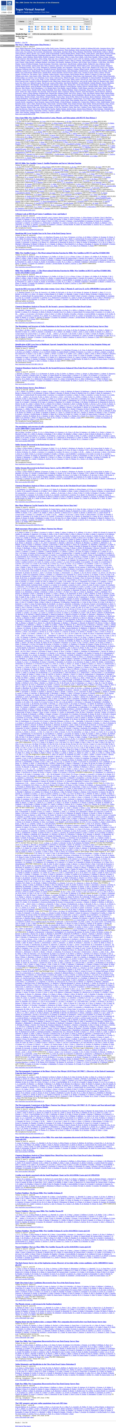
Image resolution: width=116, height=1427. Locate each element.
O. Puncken (81, 644)
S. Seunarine (34, 728)
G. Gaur (43, 583)
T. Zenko (49, 871)
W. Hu (111, 744)
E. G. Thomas (60, 667)
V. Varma (37, 674)
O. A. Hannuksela (26, 592)
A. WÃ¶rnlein (38, 966)
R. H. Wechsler (97, 182)
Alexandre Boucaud (31, 55)
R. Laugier (108, 890)
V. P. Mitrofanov (26, 626)
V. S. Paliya (65, 836)
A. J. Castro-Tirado (79, 920)
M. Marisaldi (109, 779)
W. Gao (88, 822)
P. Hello (32, 593)
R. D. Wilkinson (33, 226)
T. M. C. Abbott (72, 133)
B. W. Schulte (34, 656)
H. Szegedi (74, 906)
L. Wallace (32, 677)
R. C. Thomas (72, 416)
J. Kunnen (112, 714)
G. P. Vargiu (55, 820)
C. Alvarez (82, 971)
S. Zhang (105, 751)
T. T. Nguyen (64, 631)
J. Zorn (109, 966)
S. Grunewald (71, 588)
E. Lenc (88, 841)
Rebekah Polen (43, 93)
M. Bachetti (72, 815)
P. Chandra (26, 872)
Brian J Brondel (100, 55)
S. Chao (75, 555)
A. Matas (38, 619)
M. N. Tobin (54, 732)
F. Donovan (88, 571)
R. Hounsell (93, 292)
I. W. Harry (66, 592)
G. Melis (24, 818)
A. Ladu (90, 816)
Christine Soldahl (61, 103)
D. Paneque (73, 836)
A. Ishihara (74, 710)
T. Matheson (27, 792)
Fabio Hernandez (72, 71)
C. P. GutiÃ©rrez (43, 900)
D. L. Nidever (55, 151)
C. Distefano (41, 760)
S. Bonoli (71, 913)
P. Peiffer (113, 721)
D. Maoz (92, 844)
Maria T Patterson (63, 91)
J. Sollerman (19, 881)
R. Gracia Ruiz (91, 761)
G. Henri (54, 942)
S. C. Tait (72, 665)
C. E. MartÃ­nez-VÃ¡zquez (51, 237)
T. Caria (98, 815)
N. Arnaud (73, 536)
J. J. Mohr (41, 409)
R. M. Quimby (74, 879)
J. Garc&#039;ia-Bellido (73, 144)
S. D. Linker (40, 611)
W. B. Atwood (95, 823)
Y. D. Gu (85, 744)
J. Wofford (24, 683)
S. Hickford (78, 709)
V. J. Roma (82, 649)
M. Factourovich (25, 576)
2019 (50, 29)
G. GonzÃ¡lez (19, 586)
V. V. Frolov (30, 581)
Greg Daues (51, 62)
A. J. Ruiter (100, 904)
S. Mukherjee (92, 628)
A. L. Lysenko (80, 740)
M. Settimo (64, 959)
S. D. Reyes (93, 647)
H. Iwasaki (25, 944)
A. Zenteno (28, 158)
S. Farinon (58, 576)
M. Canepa (85, 551)
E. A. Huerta (77, 595)
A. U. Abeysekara (60, 971)
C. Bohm (36, 698)
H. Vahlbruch (109, 671)
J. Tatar (101, 730)
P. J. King (31, 604)
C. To (82, 205)
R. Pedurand (19, 641)
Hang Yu (18, 684)
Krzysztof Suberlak (33, 105)
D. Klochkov (61, 946)
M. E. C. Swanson (39, 156)
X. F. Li (92, 746)
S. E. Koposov (58, 330)
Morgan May (72, 84)
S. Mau (36, 256)
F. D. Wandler (19, 735)
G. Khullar (79, 404)
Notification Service (5, 25)
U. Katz (23, 765)
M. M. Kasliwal (83, 876)
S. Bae (96, 537)
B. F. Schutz (42, 656)
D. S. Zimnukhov (49, 862)
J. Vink (49, 964)
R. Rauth (83, 955)
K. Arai (51, 536)
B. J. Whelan (76, 735)
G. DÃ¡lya (58, 565)
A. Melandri (39, 776)
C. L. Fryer (31, 790)
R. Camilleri (55, 137)
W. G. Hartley (44, 315)
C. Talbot (78, 665)
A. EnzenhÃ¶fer (27, 761)
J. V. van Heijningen (108, 672)
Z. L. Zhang (77, 752)
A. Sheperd (83, 658)
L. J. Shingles (70, 895)
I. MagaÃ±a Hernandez (41, 614)
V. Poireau (21, 955)
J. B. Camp (77, 551)
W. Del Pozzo (100, 567)
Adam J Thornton (20, 107)
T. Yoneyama (49, 890)
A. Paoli (23, 639)
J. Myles (101, 149)
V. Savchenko (24, 691)
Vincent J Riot (60, 97)
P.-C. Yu (41, 881)
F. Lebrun (25, 693)
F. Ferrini (61, 578)
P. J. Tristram (102, 869)
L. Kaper (102, 822)
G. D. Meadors (86, 621)
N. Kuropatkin (92, 242)
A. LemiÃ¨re (53, 948)
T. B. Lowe (69, 883)
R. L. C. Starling (30, 823)
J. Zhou (111, 850)
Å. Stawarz (34, 960)
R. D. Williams (42, 681)
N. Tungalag (82, 930)
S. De (58, 567)
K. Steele (62, 925)
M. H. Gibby (70, 688)
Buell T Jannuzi (99, 72)
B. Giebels (78, 941)
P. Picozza (60, 783)
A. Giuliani (109, 778)
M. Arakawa (78, 932)
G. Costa (96, 395)
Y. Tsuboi (88, 888)
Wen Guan (105, 69)
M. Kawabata (46, 865)
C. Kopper (48, 714)
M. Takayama (58, 869)
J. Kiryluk (97, 712)
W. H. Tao (40, 749)
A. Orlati (62, 818)
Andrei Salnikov (96, 98)
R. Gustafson (36, 590)
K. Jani (76, 597)
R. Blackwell (66, 933)
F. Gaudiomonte (77, 816)
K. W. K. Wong (33, 683)
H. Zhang (96, 850)
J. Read (55, 647)
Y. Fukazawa (105, 829)
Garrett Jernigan (65, 74)
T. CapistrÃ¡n (30, 974)
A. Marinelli (42, 767)
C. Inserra (39, 895)
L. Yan (30, 881)
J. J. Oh (64, 633)
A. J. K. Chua (34, 558)
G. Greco (24, 588)
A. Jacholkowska (35, 944)
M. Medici (105, 717)
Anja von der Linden (86, 81)
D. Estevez (86, 574)
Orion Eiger (54, 64)
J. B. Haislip (38, 807)
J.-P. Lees (36, 948)
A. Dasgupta (97, 565)
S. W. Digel (38, 829)
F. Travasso (83, 669)
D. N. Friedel (25, 400)
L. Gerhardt (40, 707)
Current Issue (4, 15)
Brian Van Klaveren (21, 109)
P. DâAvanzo (52, 809)
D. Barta (112, 539)
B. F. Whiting (110, 679)
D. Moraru (112, 626)
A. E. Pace (93, 635)
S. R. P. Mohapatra (86, 626)
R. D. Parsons (61, 953)
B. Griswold (50, 588)
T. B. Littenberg (50, 611)
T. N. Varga (73, 245)
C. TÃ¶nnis (105, 770)
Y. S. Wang (82, 749)
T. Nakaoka (68, 867)
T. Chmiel (92, 556)
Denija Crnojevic (64, 217)
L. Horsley (106, 923)
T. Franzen (88, 923)
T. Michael (76, 767)
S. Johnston (83, 848)
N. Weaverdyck (91, 206)
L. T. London (82, 611)
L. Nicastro (103, 809)
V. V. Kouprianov (48, 807)
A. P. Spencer (68, 662)
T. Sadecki (75, 651)
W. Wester (110, 237)
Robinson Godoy (27, 69)
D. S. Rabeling (55, 646)
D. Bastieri (26, 825)
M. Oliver (91, 633)
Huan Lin (96, 81)
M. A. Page (105, 635)
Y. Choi (99, 139)
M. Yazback (109, 683)
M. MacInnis (19, 614)
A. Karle (46, 712)
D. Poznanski (61, 844)
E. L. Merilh (47, 623)
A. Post (79, 642)
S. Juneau (97, 417)
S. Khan (41, 602)
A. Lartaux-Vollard (104, 607)
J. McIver (35, 621)
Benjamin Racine (20, 95)
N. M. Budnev (95, 860)
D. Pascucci (51, 639)
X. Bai (41, 696)
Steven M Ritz (69, 97)
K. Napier (50, 630)
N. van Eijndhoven (48, 733)
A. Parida (37, 639)
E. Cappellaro (35, 809)
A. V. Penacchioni (37, 928)
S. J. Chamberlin (61, 555)
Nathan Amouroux (58, 50)
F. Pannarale (98, 637)
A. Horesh (31, 876)
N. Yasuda (35, 871)
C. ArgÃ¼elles (104, 695)
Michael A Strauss (20, 105)
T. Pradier (68, 768)
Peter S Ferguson (49, 65)
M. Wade (112, 676)
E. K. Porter (72, 642)
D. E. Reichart (58, 807)
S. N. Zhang (48, 742)
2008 (43, 27)
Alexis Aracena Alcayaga (83, 50)
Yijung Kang (77, 76)
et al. (106, 299)
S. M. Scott (66, 656)
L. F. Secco (41, 793)
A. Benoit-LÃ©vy (25, 393)
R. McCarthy (80, 619)
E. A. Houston (46, 595)
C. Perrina (49, 768)
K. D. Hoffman (101, 709)
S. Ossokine (60, 635)
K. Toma (42, 822)
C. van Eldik (89, 962)
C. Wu (105, 925)
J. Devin (75, 937)
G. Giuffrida (41, 813)
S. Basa (22, 756)
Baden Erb (91, 64)
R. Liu (101, 948)
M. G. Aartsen (109, 693)
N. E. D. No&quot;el (31, 181)
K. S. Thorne (93, 667)
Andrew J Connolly (42, 60)
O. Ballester (68, 391)
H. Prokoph (44, 955)
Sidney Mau (63, 84)
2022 (69, 29)
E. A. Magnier (61, 883)
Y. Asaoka (78, 927)
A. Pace (57, 373)
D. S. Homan (19, 897)
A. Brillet (79, 548)
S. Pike (57, 879)
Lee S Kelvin (29, 78)
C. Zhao (105, 684)
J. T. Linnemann (29, 981)
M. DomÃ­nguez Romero (46, 914)
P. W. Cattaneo (94, 781)
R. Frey (104, 579)
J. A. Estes (102, 969)
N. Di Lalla (46, 829)
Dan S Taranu (84, 105)
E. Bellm (101, 871)
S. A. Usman (100, 671)
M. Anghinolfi (69, 754)
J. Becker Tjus (84, 696)
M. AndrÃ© (60, 754)
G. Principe (105, 836)
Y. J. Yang (46, 751)
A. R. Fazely (63, 705)
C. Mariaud (43, 950)
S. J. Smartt (102, 893)
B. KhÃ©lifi (40, 946)
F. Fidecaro (68, 578)
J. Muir (61, 200)
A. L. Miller (45, 624)
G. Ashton (95, 536)
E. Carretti (104, 815)
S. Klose (75, 820)
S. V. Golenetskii (60, 740)
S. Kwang (36, 607)
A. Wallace (103, 733)
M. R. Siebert (59, 785)
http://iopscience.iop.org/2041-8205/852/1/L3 (29, 525)
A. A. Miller (64, 878)
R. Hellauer (70, 709)
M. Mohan (76, 626)
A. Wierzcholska (20, 966)
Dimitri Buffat (38, 57)
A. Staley (93, 662)
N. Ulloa (75, 785)
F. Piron (91, 836)
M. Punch (61, 955)
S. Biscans (45, 544)
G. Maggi (43, 717)
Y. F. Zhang (55, 752)
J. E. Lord (90, 611)
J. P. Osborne (65, 776)
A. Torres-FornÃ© (57, 669)
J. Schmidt (70, 655)
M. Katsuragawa (20, 946)
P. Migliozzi (83, 767)
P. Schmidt (77, 655)
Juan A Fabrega (100, 64)
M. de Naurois (66, 952)
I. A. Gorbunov (27, 862)
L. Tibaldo (75, 839)
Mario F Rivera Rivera (82, 97)
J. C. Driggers (75, 572)
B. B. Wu (96, 749)
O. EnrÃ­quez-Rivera (86, 976)
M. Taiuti (77, 770)
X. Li (81, 746)
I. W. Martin (56, 618)
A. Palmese (103, 223)
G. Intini (32, 597)
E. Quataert (102, 792)
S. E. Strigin (75, 663)
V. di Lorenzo (73, 703)
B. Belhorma (29, 756)
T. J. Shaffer (29, 658)
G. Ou (108, 747)
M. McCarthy (60, 292)
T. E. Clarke (43, 872)
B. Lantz (78, 607)
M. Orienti (42, 836)
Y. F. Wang (73, 677)
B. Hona (39, 980)
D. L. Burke (28, 137)
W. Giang (56, 707)
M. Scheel (56, 655)
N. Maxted (64, 950)
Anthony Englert (82, 64)
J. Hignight (85, 709)
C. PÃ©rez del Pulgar (70, 921)
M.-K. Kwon (22, 893)
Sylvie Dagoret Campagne (106, 60)
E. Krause (35, 262)
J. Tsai (50, 969)
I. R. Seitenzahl (42, 906)
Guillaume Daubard (41, 62)
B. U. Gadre (58, 581)
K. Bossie (18, 548)
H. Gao (68, 744)
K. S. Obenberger (58, 969)
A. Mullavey (108, 628)
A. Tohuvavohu (29, 778)
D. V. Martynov (74, 618)
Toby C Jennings (43, 74)
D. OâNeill (25, 904)
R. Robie (46, 649)
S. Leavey (51, 609)
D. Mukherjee (83, 628)
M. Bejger (97, 541)
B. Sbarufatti (111, 776)
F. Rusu (95, 879)
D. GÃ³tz (82, 822)
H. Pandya (96, 721)
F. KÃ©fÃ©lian (85, 600)
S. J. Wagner (88, 964)
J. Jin (48, 746)
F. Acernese (42, 532)
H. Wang (51, 677)
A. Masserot (97, 618)
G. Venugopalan (99, 674)
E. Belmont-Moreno (67, 973)
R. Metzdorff (90, 623)
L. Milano (38, 624)
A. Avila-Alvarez (65, 537)
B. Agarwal (109, 532)
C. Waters (87, 883)
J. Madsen (36, 717)
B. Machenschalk (109, 612)
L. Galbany (103, 898)
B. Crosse (75, 923)
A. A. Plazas (26, 224)
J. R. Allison (71, 871)
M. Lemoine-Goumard (74, 832)
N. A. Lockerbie (72, 611)
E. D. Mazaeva (98, 928)
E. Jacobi (82, 710)
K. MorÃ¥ (35, 952)
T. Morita (41, 886)
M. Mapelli (77, 813)
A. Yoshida (36, 927)
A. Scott (36, 419)
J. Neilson (84, 630)
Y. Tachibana (59, 888)
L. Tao (34, 749)
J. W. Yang (33, 751)
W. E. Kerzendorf (33, 902)
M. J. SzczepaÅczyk (55, 665)
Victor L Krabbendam (82, 78)
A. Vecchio (57, 674)
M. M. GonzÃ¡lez (71, 978)
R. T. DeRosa (55, 569)
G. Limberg (68, 130)
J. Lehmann (90, 609)
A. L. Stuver (97, 663)
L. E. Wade (105, 676)
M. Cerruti (86, 935)
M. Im (63, 891)
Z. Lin (34, 353)
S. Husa (96, 595)
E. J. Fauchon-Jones (81, 576)
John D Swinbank (54, 105)
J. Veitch (72, 674)
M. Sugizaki (50, 888)
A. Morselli (45, 783)
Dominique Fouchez (25, 67)
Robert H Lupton (36, 83)
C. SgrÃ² (91, 837)
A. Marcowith (35, 950)
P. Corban (105, 560)
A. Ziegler (103, 966)
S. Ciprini (75, 827)
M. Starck (99, 918)
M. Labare (51, 716)
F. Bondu (70, 546)
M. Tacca (65, 665)
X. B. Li (86, 746)
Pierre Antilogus (70, 50)
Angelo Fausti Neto (38, 65)
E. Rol (53, 855)
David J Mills (103, 86)
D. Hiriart (27, 921)
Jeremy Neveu (26, 90)
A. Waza (37, 735)
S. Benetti (111, 807)
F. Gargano (24, 831)
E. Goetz (90, 585)
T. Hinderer (91, 593)
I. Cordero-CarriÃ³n (26, 562)
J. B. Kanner (100, 598)
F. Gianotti (42, 781)
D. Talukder (85, 665)
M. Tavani (54, 778)
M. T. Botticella (84, 897)
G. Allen (72, 534)
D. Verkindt (108, 674)
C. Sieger (54, 770)
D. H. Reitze (80, 647)
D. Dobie (74, 841)
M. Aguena (99, 133)
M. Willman (94, 883)
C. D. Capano (23, 553)
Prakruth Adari (75, 48)
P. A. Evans (74, 774)
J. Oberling (39, 633)
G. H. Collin (25, 702)
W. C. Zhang (26, 752)
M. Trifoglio (50, 781)
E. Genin (71, 583)
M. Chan (70, 555)
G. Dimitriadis (63, 898)
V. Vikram (67, 156)
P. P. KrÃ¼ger (107, 946)
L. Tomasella (55, 811)
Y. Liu (60, 747)
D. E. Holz (30, 511)
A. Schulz (26, 959)
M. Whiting (85, 843)
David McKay (93, 84)
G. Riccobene (89, 768)
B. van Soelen (109, 962)
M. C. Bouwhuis (66, 756)
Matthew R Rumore (66, 98)
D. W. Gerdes (100, 240)
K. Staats (86, 662)
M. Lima (86, 405)
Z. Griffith (107, 707)
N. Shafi (80, 959)
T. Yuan (90, 737)
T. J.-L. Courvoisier (80, 691)
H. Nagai (43, 867)
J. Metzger (90, 511)
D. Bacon (52, 135)
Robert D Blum (80, 53)
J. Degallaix (71, 567)
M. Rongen (64, 724)
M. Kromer (59, 902)
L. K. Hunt (62, 820)
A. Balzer (106, 932)
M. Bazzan (77, 541)
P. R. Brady (50, 548)
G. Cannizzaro (100, 897)
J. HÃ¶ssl (52, 763)
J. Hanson (36, 592)
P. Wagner (96, 964)
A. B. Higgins (50, 822)
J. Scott (59, 656)
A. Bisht (60, 544)
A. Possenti (32, 811)
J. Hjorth (102, 853)
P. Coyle (101, 758)
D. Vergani (58, 815)
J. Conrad (49, 937)
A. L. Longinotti (40, 981)
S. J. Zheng (106, 752)
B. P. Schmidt (70, 851)
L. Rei (68, 647)
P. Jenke (101, 688)
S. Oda (87, 886)
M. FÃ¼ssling (31, 941)
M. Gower (109, 400)
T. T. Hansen (44, 489)
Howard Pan (57, 637)
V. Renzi (38, 918)
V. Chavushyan (94, 913)
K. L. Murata (36, 867)
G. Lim (84, 891)
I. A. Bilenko (94, 543)
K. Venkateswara (88, 674)
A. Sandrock (24, 726)
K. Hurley (32, 740)
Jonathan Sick (76, 102)
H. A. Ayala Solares (26, 973)
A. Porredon (48, 152)
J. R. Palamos (24, 637)
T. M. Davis (89, 140)
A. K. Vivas (44, 133)
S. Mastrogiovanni (29, 619)
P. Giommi (82, 774)
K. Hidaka (46, 884)
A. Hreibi (63, 595)
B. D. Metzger (45, 792)
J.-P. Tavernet (83, 960)
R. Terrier (107, 960)
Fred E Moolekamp (37, 88)
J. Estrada (93, 333)
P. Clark (22, 898)
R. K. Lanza (85, 607)
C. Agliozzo (27, 897)
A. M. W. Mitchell (96, 950)
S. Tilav (40, 732)
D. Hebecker (46, 709)
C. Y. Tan (18, 121)
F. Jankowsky (62, 944)
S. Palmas (74, 818)
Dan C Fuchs (36, 67)
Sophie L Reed (100, 95)
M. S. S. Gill (81, 400)
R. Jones (31, 598)
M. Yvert (31, 684)
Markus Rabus (109, 93)
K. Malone (80, 981)
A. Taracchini (109, 665)
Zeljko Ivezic (77, 72)
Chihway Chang (103, 57)
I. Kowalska (50, 605)
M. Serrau (28, 820)
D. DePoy (63, 373)
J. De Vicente (88, 189)
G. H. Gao (62, 744)
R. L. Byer (105, 549)
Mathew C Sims (95, 102)
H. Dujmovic (82, 703)
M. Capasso (57, 935)
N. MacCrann (109, 405)
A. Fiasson (105, 939)
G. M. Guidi (87, 588)
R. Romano (89, 649)
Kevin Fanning (26, 65)
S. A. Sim (26, 895)
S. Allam (53, 184)
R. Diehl (89, 691)
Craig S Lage (35, 79)
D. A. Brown (28, 549)
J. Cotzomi (71, 974)
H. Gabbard (50, 581)
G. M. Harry (58, 592)
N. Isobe (66, 884)
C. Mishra (112, 624)
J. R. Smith (102, 660)
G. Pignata (62, 904)
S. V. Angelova (30, 536)
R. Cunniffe (111, 920)
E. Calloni (70, 551)
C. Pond (85, 411)
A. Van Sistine (111, 879)
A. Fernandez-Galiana (34, 578)
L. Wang (56, 846)
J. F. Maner (45, 353)
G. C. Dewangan (63, 739)
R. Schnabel (85, 655)
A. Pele (34, 641)
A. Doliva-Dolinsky (58, 168)
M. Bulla (93, 897)
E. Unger (110, 732)
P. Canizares (93, 551)
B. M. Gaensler (97, 923)
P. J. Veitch (79, 674)
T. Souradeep (59, 662)
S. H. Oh (70, 633)
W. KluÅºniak (70, 946)
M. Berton (76, 897)
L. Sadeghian (83, 651)
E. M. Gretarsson (40, 588)
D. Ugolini (71, 671)
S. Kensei (41, 832)
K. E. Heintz (72, 900)
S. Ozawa (85, 927)
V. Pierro (109, 641)
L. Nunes (99, 409)
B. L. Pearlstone (101, 639)
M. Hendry (47, 593)
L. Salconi (103, 651)
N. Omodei (34, 836)
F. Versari (34, 772)
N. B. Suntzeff (26, 491)
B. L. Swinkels (42, 665)
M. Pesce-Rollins (83, 836)
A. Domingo (96, 691)
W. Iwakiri (73, 884)
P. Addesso (70, 532)
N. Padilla (88, 916)
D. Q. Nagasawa (33, 312)
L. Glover (83, 585)
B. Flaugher (66, 191)
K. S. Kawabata (36, 865)
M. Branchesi (58, 548)
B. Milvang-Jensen (35, 855)
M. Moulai (82, 719)
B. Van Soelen (107, 906)
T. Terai (86, 869)
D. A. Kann (104, 857)
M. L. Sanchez (81, 412)
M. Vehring (75, 733)
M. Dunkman (99, 703)
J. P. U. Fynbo (63, 893)
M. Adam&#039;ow (93, 170)
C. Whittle (18, 681)
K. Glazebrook (90, 400)
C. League (45, 969)
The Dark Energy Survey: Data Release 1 (30, 388)
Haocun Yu (24, 684)
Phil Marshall (34, 84)
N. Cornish (45, 562)
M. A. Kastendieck (96, 944)
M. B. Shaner (55, 658)
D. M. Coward (42, 563)
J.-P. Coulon (94, 562)
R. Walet (18, 677)
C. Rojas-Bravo (45, 786)
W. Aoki (55, 864)
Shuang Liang (65, 81)
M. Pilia (66, 783)
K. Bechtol (56, 172)
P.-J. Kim (29, 893)
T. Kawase (102, 884)
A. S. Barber (36, 973)
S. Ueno (107, 888)
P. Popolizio (64, 642)
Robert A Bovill (56, 55)
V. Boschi (105, 546)
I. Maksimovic (100, 614)
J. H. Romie (106, 649)
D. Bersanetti (52, 543)
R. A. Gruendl (29, 177)
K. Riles (22, 649)
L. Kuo (22, 607)
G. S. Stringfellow (67, 182)
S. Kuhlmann (37, 405)
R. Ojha (27, 836)
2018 (43, 29)
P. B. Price (57, 723)
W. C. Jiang (42, 746)
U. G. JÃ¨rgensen (88, 857)
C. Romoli (38, 957)
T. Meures (32, 719)
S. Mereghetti (54, 693)
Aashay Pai (23, 91)
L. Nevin (24, 631)
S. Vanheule (58, 733)
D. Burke (53, 352)
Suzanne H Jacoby (87, 72)
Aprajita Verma (71, 109)
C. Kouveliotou (83, 820)
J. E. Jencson (68, 876)
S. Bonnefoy (99, 933)
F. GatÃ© (63, 941)
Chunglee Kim (75, 602)
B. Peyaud (103, 953)
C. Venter (30, 964)
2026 (30, 31)
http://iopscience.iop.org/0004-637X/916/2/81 (29, 229)
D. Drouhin (78, 760)
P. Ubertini (91, 693)
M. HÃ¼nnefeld (62, 710)
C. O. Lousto (41, 612)
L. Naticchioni (67, 630)
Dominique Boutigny (44, 55)
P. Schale (49, 655)
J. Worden (42, 683)
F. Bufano (90, 811)
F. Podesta (62, 860)
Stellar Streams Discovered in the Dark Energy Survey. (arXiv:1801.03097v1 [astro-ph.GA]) (49, 468)
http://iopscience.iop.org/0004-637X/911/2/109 (29, 249)
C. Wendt (59, 735)
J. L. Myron (95, 352)
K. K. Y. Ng (48, 631)
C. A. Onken (25, 848)
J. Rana (81, 879)
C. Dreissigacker (65, 572)
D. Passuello (78, 639)
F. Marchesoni (60, 616)
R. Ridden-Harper (43, 848)
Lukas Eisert (63, 64)
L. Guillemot (91, 831)
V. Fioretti (25, 781)
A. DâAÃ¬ (45, 774)
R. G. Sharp (53, 848)
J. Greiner (96, 853)
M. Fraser (33, 895)
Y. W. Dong (42, 744)
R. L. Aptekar (40, 740)
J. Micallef (47, 719)
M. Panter (53, 953)
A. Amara (33, 219)
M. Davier (35, 567)
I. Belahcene (105, 541)
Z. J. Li (103, 746)
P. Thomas (76, 667)
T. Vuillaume (70, 964)
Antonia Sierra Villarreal (84, 109)
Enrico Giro (103, 67)
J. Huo (22, 746)
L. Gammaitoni (83, 581)
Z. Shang (55, 850)
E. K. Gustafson (26, 590)
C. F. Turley (99, 732)
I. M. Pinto (30, 642)
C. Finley (84, 705)
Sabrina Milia (41, 818)
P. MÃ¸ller (101, 820)
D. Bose (54, 698)
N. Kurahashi (27, 716)
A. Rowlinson (75, 855)
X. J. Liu (55, 747)
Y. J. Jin (52, 746)
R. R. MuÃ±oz (54, 792)
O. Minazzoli (90, 624)
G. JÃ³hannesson (25, 832)
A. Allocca (78, 534)
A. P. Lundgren (73, 612)
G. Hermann (61, 942)
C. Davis (60, 397)
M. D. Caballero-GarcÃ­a (39, 921)
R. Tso (36, 671)
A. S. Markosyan (100, 616)
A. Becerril (57, 973)
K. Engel (77, 976)
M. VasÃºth (49, 674)
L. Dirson (88, 937)
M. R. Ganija (92, 581)
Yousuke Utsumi (107, 107)
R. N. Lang (65, 607)
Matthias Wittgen (76, 110)
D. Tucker (29, 353)
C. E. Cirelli (78, 558)
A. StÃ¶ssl (50, 730)
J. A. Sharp (94, 121)
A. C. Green (30, 588)
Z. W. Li (108, 746)
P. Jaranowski (83, 597)
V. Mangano (24, 616)
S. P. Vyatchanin (89, 676)
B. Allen (65, 534)
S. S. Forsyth (62, 579)
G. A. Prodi (63, 644)
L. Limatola (95, 809)
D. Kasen (81, 785)
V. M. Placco (65, 132)
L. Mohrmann (26, 952)
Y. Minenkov (99, 624)
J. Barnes (69, 844)
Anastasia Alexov (105, 48)
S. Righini (110, 818)
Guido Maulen (54, 84)
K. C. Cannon (102, 551)
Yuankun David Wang (27, 110)
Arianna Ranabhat (51, 95)
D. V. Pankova (104, 721)
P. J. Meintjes (79, 950)
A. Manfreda (33, 834)
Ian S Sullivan (44, 105)
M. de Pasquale (55, 774)
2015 (88, 27)
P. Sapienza (47, 770)
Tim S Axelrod (37, 52)
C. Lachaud (74, 765)
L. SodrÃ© (91, 918)
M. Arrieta (86, 932)
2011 (63, 27)
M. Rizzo (29, 649)
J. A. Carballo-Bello (84, 137)
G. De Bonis (33, 760)
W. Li (77, 746)
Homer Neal (106, 88)
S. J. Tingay (69, 925)
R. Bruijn (85, 756)
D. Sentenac (97, 656)
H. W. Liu (42, 747)
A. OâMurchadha (76, 721)
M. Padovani (45, 953)
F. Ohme (76, 633)
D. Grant (100, 707)
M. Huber (45, 710)
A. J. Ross (59, 412)
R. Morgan (41, 244)
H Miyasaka (73, 878)
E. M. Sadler (109, 841)
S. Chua (41, 558)
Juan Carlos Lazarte (95, 79)
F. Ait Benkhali (58, 932)
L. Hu (29, 850)
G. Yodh (77, 737)
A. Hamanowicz (54, 900)
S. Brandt (62, 691)
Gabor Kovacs (58, 78)
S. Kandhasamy (84, 598)
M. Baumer (100, 391)
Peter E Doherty (92, 62)
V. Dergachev (38, 569)
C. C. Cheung (60, 827)
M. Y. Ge (79, 744)
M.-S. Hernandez (82, 900)
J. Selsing (18, 822)
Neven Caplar (60, 57)
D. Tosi (68, 732)
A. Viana (36, 964)
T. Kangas (97, 857)
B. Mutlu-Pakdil (39, 179)
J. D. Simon (85, 123)
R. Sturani (89, 663)
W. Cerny (43, 121)
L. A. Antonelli (68, 781)
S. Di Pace (51, 571)
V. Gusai (85, 816)
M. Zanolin (48, 684)
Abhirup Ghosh (25, 585)
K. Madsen (48, 878)
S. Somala (18, 662)
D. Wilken (25, 681)
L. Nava (107, 820)
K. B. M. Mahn (51, 717)
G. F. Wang (53, 749)
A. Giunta (49, 813)
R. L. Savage (33, 655)
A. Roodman (87, 244)
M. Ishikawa (59, 884)
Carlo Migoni (32, 818)
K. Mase (76, 717)
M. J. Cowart (52, 563)
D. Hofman (105, 593)
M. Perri (94, 776)
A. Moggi (61, 626)
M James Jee (25, 74)
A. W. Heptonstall (70, 593)
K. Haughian (89, 592)
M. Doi (87, 864)
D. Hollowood (93, 402)
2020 (56, 29)
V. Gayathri (49, 583)
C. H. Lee (58, 609)
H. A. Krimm (107, 774)
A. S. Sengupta (88, 656)
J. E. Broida (110, 548)
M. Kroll (97, 714)
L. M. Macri (35, 350)
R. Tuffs (60, 962)
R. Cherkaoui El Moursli (39, 758)
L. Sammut (32, 653)
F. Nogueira (79, 409)
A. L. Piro (42, 785)
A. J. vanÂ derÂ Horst (48, 823)
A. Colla (53, 560)
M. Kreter (46, 765)
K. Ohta (97, 867)
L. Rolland (66, 649)
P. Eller (41, 705)
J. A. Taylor (25, 667)
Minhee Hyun (37, 72)
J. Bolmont (91, 933)
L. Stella (38, 815)
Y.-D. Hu (96, 920)
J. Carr (24, 758)
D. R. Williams (108, 735)
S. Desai (41, 142)
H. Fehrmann (110, 576)
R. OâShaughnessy (49, 635)
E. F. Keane (108, 848)
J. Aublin (91, 754)
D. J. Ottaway (69, 635)
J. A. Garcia (43, 874)
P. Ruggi (48, 651)
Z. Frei (92, 579)
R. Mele (63, 767)
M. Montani (96, 626)
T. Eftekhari (101, 788)
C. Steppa (60, 960)
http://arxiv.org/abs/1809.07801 (25, 441)
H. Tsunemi (95, 888)
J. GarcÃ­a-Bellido (78, 221)
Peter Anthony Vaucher (48, 109)
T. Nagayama (60, 867)
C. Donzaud (63, 760)
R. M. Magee (82, 614)
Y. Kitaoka (110, 884)
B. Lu (71, 747)
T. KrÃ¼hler (73, 907)
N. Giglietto (41, 831)
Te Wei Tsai (57, 107)
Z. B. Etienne (94, 574)
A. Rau (101, 907)
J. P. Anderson (36, 897)
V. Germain (106, 583)
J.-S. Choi (43, 893)
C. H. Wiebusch (92, 735)
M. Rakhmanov (100, 646)
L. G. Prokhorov (72, 644)
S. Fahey (55, 705)
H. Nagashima (51, 867)
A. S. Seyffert (72, 959)
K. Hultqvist (52, 710)
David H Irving (68, 72)
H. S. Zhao (85, 752)
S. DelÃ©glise (90, 567)
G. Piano (61, 779)
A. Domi (56, 760)
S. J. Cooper (97, 560)
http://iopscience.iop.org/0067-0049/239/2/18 (29, 423)
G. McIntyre (27, 621)
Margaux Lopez (104, 81)
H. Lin (92, 405)
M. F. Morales (37, 925)
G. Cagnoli (32, 551)
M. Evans (107, 574)
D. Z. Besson (102, 696)
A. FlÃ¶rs (88, 898)
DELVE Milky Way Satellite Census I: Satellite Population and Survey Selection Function (48, 163)
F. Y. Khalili (29, 602)
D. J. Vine (49, 676)
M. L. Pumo (24, 906)
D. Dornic (71, 760)
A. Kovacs (92, 404)
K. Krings (91, 714)
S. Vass (43, 674)
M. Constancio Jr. (82, 560)
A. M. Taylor (100, 960)
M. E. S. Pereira (35, 240)
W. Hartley (34, 455)
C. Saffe (77, 860)
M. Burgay (85, 815)
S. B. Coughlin (85, 562)
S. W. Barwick (56, 696)
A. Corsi (52, 562)
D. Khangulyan (31, 946)
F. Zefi (98, 966)
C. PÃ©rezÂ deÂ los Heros (32, 723)
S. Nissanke (89, 631)
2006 (30, 27)
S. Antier (38, 536)
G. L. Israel (55, 813)
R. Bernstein (43, 373)
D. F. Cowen (43, 702)
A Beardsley (59, 923)
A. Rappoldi (73, 783)
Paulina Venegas (61, 109)
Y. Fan (28, 923)
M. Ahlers (43, 695)
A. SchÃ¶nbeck (106, 655)
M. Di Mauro (54, 829)
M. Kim (82, 712)
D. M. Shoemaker (104, 658)
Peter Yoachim (24, 112)
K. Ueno (64, 671)
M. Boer (50, 546)
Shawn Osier (101, 90)
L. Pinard (23, 642)
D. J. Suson (24, 839)
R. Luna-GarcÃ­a (60, 981)
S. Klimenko (76, 604)
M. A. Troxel (81, 416)
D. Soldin (52, 728)
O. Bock (39, 546)
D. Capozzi (86, 795)
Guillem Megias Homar (22, 86)
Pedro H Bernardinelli (52, 53)
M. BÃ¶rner (43, 698)
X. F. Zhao (99, 752)
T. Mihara (35, 886)
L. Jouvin (76, 944)
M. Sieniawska (32, 660)
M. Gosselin (73, 586)
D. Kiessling (30, 765)
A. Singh (61, 660)
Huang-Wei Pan (67, 637)
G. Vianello (111, 839)
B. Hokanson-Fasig (21, 710)
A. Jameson (23, 850)
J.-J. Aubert (84, 754)
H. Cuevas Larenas (32, 914)
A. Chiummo (84, 556)
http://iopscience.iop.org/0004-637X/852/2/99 (29, 502)
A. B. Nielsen (80, 631)
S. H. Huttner (104, 595)
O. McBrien (100, 902)
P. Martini (69, 407)
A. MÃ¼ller (108, 902)
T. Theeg (47, 667)
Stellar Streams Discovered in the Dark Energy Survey (35, 445)
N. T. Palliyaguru (47, 909)
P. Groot (57, 588)
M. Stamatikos (92, 728)
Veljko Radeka (31, 95)
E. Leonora (98, 765)
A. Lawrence (78, 902)
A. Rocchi (59, 649)
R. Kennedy (110, 600)
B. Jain (23, 404)
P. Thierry (62, 851)
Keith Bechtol (97, 52)
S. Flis (90, 705)
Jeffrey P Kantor (97, 76)
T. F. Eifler (54, 221)
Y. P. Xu (20, 751)
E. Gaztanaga (89, 221)
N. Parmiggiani (34, 781)
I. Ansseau (90, 695)
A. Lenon (98, 609)
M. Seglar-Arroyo (54, 959)
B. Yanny (24, 332)
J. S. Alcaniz (50, 913)
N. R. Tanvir (38, 853)
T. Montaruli (65, 719)
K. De (76, 872)
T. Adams (63, 532)
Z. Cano (52, 853)
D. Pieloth (44, 723)
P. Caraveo (85, 781)
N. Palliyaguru (25, 879)
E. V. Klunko (74, 930)
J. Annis (28, 258)
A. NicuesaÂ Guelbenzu (27, 909)
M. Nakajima (64, 886)
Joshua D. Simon (75, 217)
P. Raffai (71, 646)
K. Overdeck (29, 123)
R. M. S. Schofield (95, 655)
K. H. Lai (51, 607)
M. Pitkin (44, 642)
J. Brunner (92, 756)
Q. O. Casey (109, 172)
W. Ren (87, 647)
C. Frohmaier (35, 874)
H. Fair (39, 576)
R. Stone (46, 663)
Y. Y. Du (49, 744)
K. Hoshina (31, 710)
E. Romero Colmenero (107, 909)
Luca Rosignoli (44, 98)
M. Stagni (35, 820)
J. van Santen (67, 733)
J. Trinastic (98, 669)
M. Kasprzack (34, 600)
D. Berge (41, 933)
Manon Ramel (40, 95)
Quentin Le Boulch (108, 79)
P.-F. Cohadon (39, 560)
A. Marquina (26, 618)
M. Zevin (71, 684)
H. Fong (37, 579)
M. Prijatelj (39, 644)
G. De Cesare (24, 813)
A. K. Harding (107, 831)
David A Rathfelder (78, 95)
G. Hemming (39, 593)
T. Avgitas (98, 754)
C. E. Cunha (106, 312)
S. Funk (112, 829)
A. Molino (81, 916)
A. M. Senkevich (69, 125)
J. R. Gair (74, 581)
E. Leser (82, 948)
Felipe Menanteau (47, 86)
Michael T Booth (110, 53)
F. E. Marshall (31, 776)
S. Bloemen (32, 546)
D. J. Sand (41, 125)
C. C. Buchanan (53, 549)
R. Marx (50, 950)
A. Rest (96, 511)
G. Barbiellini (77, 781)
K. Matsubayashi (89, 865)
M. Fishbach (96, 578)
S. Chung (58, 558)
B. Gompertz (61, 857)
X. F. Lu (76, 747)
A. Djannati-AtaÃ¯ (97, 937)
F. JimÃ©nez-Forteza (102, 597)
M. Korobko (34, 605)
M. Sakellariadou (93, 651)
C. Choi (68, 891)
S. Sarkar (48, 726)
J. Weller (33, 417)
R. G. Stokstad (41, 730)
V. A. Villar (52, 511)
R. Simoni (105, 959)
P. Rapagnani (31, 647)
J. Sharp (111, 181)
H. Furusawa (108, 864)
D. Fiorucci (88, 578)
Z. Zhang (70, 752)
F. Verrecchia (62, 778)
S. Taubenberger (90, 906)
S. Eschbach (74, 939)
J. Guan (91, 744)
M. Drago (56, 572)
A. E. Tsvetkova (99, 740)
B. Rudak (52, 957)
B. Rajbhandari (90, 646)
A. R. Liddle (79, 405)
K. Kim (89, 602)
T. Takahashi (74, 960)
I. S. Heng (54, 593)
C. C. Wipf (94, 681)
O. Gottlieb (74, 874)
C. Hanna (105, 590)
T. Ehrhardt (25, 705)
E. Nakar (95, 878)
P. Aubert (93, 932)
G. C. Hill (93, 709)
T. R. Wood (28, 737)
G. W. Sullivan (77, 730)
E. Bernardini (93, 696)
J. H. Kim (54, 865)
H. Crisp (83, 890)
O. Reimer (54, 837)
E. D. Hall (57, 590)
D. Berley (86, 973)
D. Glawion (85, 941)
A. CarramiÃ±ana (40, 974)
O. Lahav (53, 196)
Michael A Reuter (30, 97)
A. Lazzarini (30, 609)
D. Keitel (94, 600)
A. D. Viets (32, 676)
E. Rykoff (47, 352)
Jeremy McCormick (82, 84)
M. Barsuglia (105, 539)
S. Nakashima (57, 952)
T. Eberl (85, 760)
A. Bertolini (60, 543)
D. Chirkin (84, 700)
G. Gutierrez (29, 145)
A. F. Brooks (19, 549)
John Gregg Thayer (94, 105)
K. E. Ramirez (110, 646)
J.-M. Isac (45, 597)
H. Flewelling (52, 883)
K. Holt (112, 593)
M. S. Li (72, 746)
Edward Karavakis (109, 76)
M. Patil (85, 639)
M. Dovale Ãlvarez (37, 572)
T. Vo (67, 676)
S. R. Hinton (55, 145)
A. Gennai (78, 583)
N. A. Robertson (37, 649)
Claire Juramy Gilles (35, 76)
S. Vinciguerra (40, 676)
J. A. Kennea (98, 774)
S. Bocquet (77, 135)
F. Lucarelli (74, 779)
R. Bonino (75, 825)
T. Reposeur (61, 837)
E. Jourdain (111, 691)
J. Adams (28, 695)
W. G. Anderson (20, 536)
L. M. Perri (60, 641)
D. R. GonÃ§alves (92, 914)
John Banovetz (47, 52)
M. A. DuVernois (44, 976)
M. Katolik (42, 600)
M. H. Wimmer (77, 681)
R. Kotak (95, 895)
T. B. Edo (109, 572)
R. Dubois (71, 829)
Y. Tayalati (84, 770)
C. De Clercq (78, 702)
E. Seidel (73, 656)
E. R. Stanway (30, 859)
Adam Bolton (100, 53)
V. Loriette (105, 611)
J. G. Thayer (48, 839)
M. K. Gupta (107, 588)
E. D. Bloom (68, 825)
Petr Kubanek (106, 78)
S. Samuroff (75, 152)
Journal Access (4, 22)
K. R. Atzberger (83, 126)
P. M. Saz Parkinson (82, 837)
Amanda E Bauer (67, 52)
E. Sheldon (44, 414)
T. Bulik (69, 549)
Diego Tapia (64, 105)
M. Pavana (34, 879)
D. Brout (72, 393)
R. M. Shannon (76, 843)
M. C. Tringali (106, 669)
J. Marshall (18, 373)
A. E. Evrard (58, 398)
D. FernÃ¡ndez (66, 914)
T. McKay (85, 407)
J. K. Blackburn (92, 544)
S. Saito (74, 957)
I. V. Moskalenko (106, 834)
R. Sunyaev (84, 693)
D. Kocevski (24, 690)
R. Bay (69, 696)
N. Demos (108, 567)
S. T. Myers (88, 878)
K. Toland (34, 669)
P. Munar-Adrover (83, 779)
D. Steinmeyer (28, 663)
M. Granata (100, 586)
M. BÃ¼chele (43, 935)
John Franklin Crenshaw (89, 60)
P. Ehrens (42, 574)
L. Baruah (93, 391)
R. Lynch (82, 612)
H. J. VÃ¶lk (61, 964)
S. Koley (111, 604)
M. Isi (51, 597)
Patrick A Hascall (46, 71)
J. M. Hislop (84, 402)
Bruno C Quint (81, 93)
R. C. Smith (63, 337)
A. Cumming (24, 565)
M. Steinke (99, 662)
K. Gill (77, 585)
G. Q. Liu (35, 747)
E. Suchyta (111, 154)
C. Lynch (94, 841)
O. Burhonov (100, 930)
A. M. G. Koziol (101, 404)
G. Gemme (64, 583)
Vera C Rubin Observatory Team (25, 48)
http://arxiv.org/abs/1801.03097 (25, 482)
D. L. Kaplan (81, 841)
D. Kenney (29, 925)
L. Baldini (103, 823)
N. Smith (48, 793)
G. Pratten (107, 642)
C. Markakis (90, 616)
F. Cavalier (100, 553)
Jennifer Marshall (41, 217)
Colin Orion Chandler (91, 57)
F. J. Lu (55, 742)
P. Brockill (103, 548)
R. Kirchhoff (51, 604)
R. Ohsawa (82, 867)
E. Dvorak (107, 703)
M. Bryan (35, 935)
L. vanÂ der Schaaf (95, 672)
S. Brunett (44, 549)
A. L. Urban (91, 671)
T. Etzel (101, 574)
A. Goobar (66, 874)
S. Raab (77, 955)
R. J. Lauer (100, 980)
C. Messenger (73, 623)
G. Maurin (57, 950)
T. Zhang (91, 684)
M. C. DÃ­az (106, 569)
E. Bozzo (56, 691)
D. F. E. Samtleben (27, 770)
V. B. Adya (87, 532)
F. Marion (68, 616)
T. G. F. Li (32, 611)
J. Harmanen (64, 900)
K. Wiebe (83, 735)
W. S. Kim (101, 602)
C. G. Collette (61, 560)
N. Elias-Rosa (72, 898)
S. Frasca (79, 579)
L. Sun (25, 749)
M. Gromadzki (32, 900)
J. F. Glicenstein (95, 941)
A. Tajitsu (42, 869)
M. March (45, 407)
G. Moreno (18, 628)
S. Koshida (61, 865)
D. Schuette (25, 656)
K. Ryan (61, 651)
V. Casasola (112, 815)
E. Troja (96, 839)
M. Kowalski (83, 714)
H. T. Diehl (50, 219)
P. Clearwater (106, 558)
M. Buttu (92, 815)
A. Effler (24, 574)
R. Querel (22, 923)
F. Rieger (22, 957)
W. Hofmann (78, 942)
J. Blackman (102, 544)
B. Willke (69, 681)
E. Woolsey (36, 737)
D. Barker (70, 539)
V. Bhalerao (35, 739)
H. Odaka (18, 953)
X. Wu (43, 850)
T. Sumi (35, 869)
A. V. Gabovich (59, 862)
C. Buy (100, 549)
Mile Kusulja (26, 79)
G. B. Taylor (77, 969)
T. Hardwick (43, 592)
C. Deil (70, 937)
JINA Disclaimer (4, 40)
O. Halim (43, 590)
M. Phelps (77, 641)
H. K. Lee (64, 609)
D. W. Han (104, 744)
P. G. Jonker (23, 902)
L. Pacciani (88, 778)
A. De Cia (29, 898)
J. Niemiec (94, 952)
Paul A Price (72, 93)
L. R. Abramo (35, 913)
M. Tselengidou (76, 732)
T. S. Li (43, 130)
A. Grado (87, 586)
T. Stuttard (69, 730)
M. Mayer (71, 950)
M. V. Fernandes (96, 939)
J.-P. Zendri (64, 684)
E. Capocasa (31, 553)
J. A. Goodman (82, 978)
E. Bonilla (77, 546)
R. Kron (23, 405)
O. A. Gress (104, 860)
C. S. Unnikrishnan (81, 671)
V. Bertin (37, 756)
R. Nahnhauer (90, 719)
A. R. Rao (72, 739)
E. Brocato (18, 809)
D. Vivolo (41, 772)
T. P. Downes (48, 572)
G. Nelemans (92, 630)
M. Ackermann (20, 695)
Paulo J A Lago (44, 79)
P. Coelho (102, 913)
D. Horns (108, 942)
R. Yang (54, 966)
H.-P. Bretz (24, 700)
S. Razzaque (39, 837)
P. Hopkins (26, 595)
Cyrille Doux (102, 62)
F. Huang (38, 710)
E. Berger (37, 511)
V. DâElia (62, 809)
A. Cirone (85, 558)
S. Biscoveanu (53, 544)
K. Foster (106, 872)
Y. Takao (66, 888)
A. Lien (23, 776)
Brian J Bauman (78, 52)
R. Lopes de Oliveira (54, 916)
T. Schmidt (78, 726)
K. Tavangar (102, 237)
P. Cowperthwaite (58, 788)
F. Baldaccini (110, 537)
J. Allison (57, 841)
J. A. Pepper (19, 723)
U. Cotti (65, 974)
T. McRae (59, 621)
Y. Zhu (113, 752)
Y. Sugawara (35, 888)
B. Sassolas (96, 653)
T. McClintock (76, 407)
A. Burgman (50, 700)
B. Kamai (76, 598)
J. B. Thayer (56, 839)
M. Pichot (93, 641)
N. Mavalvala (62, 619)
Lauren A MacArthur (56, 83)
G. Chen (82, 742)
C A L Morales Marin (50, 88)
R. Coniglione (85, 758)
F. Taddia (81, 906)
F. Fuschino (93, 779)
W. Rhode (40, 724)
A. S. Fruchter (52, 857)
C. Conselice (89, 395)
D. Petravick (66, 411)
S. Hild (85, 593)
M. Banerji (76, 391)
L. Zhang (78, 684)
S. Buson (105, 825)
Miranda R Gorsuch (50, 69)
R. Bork (99, 546)
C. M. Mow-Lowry (44, 628)
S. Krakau (93, 946)
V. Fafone (34, 576)
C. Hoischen (86, 942)
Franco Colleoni (20, 60)
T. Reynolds (88, 904)
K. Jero (104, 710)
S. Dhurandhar (97, 569)
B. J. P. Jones (111, 710)
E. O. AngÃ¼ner (68, 932)
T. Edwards (41, 939)
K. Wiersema (35, 822)
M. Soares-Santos (86, 224)
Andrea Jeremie (54, 74)
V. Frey (109, 579)
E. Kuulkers (40, 691)
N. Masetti (85, 813)
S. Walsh (38, 677)
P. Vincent (43, 964)
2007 (37, 27)
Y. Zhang (91, 245)
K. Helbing (62, 709)
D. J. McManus (43, 621)
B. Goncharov (110, 585)
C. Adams (56, 532)
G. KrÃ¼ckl (105, 714)
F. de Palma (30, 829)
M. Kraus (100, 946)
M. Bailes (30, 846)
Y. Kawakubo (53, 927)
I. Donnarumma (27, 779)
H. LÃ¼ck (57, 612)
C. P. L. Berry (43, 543)
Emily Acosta (54, 48)
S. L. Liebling (94, 969)
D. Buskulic (93, 549)
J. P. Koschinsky (64, 714)
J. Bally (88, 871)
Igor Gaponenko (68, 67)
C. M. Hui (108, 688)
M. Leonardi (105, 609)
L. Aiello (50, 534)
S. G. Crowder (103, 563)
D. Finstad (76, 578)
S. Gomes (102, 585)
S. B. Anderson (109, 534)
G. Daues (46, 397)
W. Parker (44, 639)
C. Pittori (102, 778)
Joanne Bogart (90, 53)
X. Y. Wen (90, 749)
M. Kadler (106, 763)
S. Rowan (34, 651)
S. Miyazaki (99, 865)
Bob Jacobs (59, 876)
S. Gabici (39, 941)
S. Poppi (103, 818)
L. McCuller (109, 619)
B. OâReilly (20, 635)
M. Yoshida (42, 871)
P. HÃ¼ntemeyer (48, 980)
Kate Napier (98, 88)
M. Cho (105, 556)
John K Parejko (32, 91)
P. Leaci (44, 609)
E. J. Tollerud (108, 205)
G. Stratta (68, 663)
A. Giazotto (71, 585)
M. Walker (24, 677)
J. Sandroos (32, 726)
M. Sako (73, 412)
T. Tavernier (91, 960)
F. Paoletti (53, 783)
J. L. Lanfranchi (60, 716)
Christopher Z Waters (40, 110)
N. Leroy (113, 609)
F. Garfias (39, 978)
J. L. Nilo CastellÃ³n (99, 911)
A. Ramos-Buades (20, 647)
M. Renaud (104, 955)
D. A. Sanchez (82, 957)
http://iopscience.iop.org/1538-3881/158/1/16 (29, 364)
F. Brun (23, 935)
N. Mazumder (71, 619)
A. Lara (93, 980)
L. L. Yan (26, 751)
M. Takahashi (33, 839)
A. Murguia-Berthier (100, 785)
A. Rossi (39, 811)
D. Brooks (103, 135)
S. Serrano (58, 224)
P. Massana (71, 198)
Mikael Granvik (84, 69)
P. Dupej (94, 572)
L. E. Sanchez (59, 653)
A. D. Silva (46, 660)
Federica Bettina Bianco (67, 53)
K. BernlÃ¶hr (57, 933)
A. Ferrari (38, 783)
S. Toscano (62, 732)
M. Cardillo (54, 779)
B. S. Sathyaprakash (106, 653)
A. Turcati (92, 732)
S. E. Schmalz (91, 930)
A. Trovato (91, 770)
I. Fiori (82, 578)
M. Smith (86, 154)
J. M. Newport (32, 631)
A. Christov (91, 700)
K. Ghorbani (48, 707)
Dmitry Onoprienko (80, 90)
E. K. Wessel (51, 679)
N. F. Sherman (38, 182)
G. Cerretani (44, 555)
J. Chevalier (23, 937)
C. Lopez (55, 860)
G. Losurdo (25, 612)
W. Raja (68, 843)
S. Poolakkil (60, 690)
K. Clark (98, 700)
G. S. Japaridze (90, 710)
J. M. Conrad (34, 702)
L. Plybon (53, 353)
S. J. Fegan (78, 829)
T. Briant (73, 548)
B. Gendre (63, 846)
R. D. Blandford (58, 825)
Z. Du (82, 572)
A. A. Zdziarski (84, 966)
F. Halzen (31, 709)
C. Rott (71, 724)
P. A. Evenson (48, 705)
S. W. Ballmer (28, 539)
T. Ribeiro (110, 911)
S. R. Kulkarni (25, 878)
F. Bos (49, 698)
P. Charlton (82, 555)
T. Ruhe (76, 724)
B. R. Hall (50, 590)
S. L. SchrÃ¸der (20, 859)
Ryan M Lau (84, 79)
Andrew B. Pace (30, 217)
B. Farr (65, 576)
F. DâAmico (30, 783)
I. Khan (35, 602)
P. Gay (60, 761)
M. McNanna (44, 256)
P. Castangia (19, 816)
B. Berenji (33, 825)
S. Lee (61, 147)
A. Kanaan (37, 916)
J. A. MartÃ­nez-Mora (53, 767)
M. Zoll (95, 737)
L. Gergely (99, 583)
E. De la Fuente (104, 974)
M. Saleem (110, 651)
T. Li (37, 373)
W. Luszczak (28, 717)
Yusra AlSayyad (36, 50)
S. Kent (72, 404)
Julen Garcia (77, 67)
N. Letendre (19, 611)
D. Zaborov (60, 966)
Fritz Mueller (61, 88)
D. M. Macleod (28, 614)
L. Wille (100, 735)
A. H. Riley (92, 132)
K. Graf (99, 761)
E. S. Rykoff (67, 412)
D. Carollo (87, 448)
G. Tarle (54, 245)
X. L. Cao (69, 742)
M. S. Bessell (96, 846)
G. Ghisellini (87, 809)
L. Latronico (62, 832)
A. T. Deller (42, 846)
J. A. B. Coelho (68, 758)
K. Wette (83, 679)
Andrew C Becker (107, 52)
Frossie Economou (44, 64)
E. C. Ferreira (53, 578)
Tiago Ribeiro (40, 97)
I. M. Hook (101, 900)
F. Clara (91, 558)
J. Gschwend (25, 242)
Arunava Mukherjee (72, 628)
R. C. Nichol (71, 409)
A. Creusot (108, 758)
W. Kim (94, 602)
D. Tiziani (24, 962)
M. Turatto (51, 815)
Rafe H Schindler (42, 100)
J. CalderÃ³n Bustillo (50, 551)
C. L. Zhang (62, 751)
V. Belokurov (71, 448)
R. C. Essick (78, 574)
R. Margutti (109, 790)
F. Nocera (108, 631)
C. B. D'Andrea (92, 375)
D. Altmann (66, 695)
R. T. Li (72, 405)
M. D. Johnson (56, 404)
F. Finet (93, 864)
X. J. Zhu (28, 686)
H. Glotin (74, 761)
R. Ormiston (29, 635)
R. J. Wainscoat (78, 883)
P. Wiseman (88, 907)
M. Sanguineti (38, 770)
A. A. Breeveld (108, 772)
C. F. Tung (85, 732)
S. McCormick (100, 619)
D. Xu (79, 893)
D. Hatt (39, 353)
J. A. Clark (98, 558)
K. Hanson (37, 709)
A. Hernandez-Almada (29, 980)
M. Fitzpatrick (105, 417)
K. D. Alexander (92, 786)
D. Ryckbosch (83, 724)
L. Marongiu (110, 816)
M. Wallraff (111, 733)
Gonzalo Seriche (20, 102)
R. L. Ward (80, 677)
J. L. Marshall (86, 147)
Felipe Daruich (29, 62)
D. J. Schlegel (25, 793)
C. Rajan (82, 646)
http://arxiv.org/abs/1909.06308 (25, 303)
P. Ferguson (71, 237)
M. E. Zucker (48, 686)
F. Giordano (49, 831)
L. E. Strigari (98, 489)
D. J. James (111, 145)
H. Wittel (101, 681)
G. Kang (92, 598)
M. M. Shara (72, 909)
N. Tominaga (93, 869)
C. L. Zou (25, 754)
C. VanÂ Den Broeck (69, 672)
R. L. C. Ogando (83, 151)
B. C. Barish (63, 539)
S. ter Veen (89, 968)
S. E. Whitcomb (100, 679)
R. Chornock (44, 511)
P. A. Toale (46, 732)
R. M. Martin (64, 618)
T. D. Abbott (34, 532)
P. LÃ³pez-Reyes (99, 405)
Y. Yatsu (35, 881)
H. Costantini (94, 758)
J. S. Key (22, 602)
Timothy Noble (36, 90)
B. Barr (90, 539)
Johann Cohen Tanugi (109, 58)
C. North (23, 633)
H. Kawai (80, 884)
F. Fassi (42, 761)
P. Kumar (104, 605)
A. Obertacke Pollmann (55, 721)
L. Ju (45, 598)
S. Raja (77, 646)
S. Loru (96, 816)
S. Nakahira (55, 886)
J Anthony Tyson (86, 107)
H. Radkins (64, 646)
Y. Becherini (25, 933)
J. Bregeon (91, 825)
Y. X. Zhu (18, 754)
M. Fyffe (43, 581)
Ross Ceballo (79, 57)
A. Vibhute (54, 739)
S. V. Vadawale (80, 739)
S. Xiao (72, 683)
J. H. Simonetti (36, 969)
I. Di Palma (58, 571)
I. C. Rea (103, 723)
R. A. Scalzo (33, 848)
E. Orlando (49, 836)
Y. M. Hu (69, 595)
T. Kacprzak (66, 404)
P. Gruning (79, 588)
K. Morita (48, 886)
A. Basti (47, 541)
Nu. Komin (78, 946)
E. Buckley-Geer (103, 294)
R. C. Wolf (46, 417)
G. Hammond (75, 590)
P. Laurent (18, 693)
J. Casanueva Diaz (66, 553)
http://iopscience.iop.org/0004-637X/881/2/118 (29, 340)
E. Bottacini (83, 825)
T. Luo (81, 747)
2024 (82, 29)
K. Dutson (29, 939)
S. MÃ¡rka (75, 616)
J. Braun (99, 698)
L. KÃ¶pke (40, 714)
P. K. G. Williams (86, 793)
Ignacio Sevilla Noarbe (52, 102)
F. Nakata (76, 867)
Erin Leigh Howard (26, 72)
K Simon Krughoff (95, 78)
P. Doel (65, 142)
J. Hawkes (36, 942)
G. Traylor (91, 669)
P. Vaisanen (88, 909)
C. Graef (93, 586)
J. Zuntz (78, 417)
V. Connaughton (60, 688)
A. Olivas (66, 721)
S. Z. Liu (49, 747)
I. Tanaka (73, 869)
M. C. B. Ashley (68, 850)
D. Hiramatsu (52, 844)
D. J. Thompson (66, 839)
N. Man (107, 614)
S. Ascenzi (88, 536)
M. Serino (108, 886)
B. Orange (22, 851)
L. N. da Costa (29, 140)
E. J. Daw (48, 567)
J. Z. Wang (57, 677)
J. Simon (32, 373)
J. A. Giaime (53, 585)
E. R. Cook (48, 788)
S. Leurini (102, 816)
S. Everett (90, 142)
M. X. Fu (55, 744)
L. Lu (110, 716)
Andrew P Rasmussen (64, 95)
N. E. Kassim (93, 876)
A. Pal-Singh (49, 637)
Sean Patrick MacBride (71, 83)
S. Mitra (17, 626)
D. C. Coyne (60, 563)
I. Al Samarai (58, 695)
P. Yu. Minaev (108, 928)
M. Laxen (23, 609)
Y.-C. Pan (110, 785)
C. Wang (33, 923)
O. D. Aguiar (42, 534)
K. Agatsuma (25, 534)
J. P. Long (28, 350)
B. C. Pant (105, 637)
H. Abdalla (30, 932)
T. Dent (22, 569)
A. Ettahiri (36, 761)
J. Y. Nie (103, 747)
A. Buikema (62, 549)
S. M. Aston (107, 536)
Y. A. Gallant (47, 941)
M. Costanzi (108, 239)
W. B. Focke (86, 829)
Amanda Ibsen (46, 72)
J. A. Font (44, 579)
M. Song (58, 728)
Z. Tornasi (48, 669)
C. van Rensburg (98, 962)
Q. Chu (27, 558)
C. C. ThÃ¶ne (95, 855)
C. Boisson (83, 933)
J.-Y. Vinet (56, 676)
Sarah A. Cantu (20, 217)
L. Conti (90, 560)
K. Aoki (49, 864)
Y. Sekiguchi (28, 869)
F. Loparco (91, 832)
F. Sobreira (56, 126)
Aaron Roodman (34, 98)
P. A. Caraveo (33, 827)
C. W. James (84, 763)
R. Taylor (33, 667)
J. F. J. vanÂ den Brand (55, 672)
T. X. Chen (94, 742)
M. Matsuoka (27, 886)
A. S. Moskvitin (43, 930)
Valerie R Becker (20, 53)
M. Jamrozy (44, 944)
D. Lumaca (65, 612)
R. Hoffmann (111, 709)
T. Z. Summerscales (108, 663)
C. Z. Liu (29, 747)
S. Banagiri (36, 539)
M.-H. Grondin (81, 831)
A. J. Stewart (82, 968)
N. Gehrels (57, 583)
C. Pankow (90, 637)
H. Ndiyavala (76, 952)
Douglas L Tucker (67, 107)
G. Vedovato (65, 674)
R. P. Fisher (104, 578)
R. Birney (29, 544)
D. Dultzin (57, 914)
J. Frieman (43, 144)
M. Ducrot (87, 572)
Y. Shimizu (97, 927)
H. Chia (68, 556)
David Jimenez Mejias (77, 74)
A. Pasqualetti (59, 639)
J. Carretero (47, 139)
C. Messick (81, 623)
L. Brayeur (105, 698)
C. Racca (81, 768)
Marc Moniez (26, 88)
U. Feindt (99, 872)
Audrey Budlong (28, 57)
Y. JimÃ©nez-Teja (27, 916)
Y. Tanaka (41, 839)
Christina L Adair (64, 48)
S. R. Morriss (27, 628)
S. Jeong (87, 921)
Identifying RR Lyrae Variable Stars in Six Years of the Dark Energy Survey (43, 233)
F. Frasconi (86, 579)
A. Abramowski (39, 932)
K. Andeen (74, 695)
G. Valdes (24, 672)
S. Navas (98, 767)
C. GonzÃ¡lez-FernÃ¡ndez (84, 853)
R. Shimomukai (26, 888)
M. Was (93, 677)
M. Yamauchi (33, 890)
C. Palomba (40, 637)
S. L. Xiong (40, 742)
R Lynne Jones (101, 74)
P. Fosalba (73, 314)
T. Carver (57, 700)
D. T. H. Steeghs (85, 855)
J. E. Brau (66, 548)
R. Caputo (25, 827)
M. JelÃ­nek (51, 921)
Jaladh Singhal (105, 102)
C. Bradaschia (41, 548)
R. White (111, 964)
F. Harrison (101, 874)
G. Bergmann (28, 543)
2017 (37, 29)
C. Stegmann (52, 960)
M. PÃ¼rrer (103, 644)
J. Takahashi (49, 869)
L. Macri (39, 237)
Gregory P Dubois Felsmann (29, 64)
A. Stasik (107, 728)
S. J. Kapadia (108, 598)
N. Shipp (51, 414)
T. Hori (52, 884)
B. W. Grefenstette (84, 874)
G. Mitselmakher (37, 626)
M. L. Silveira (59, 414)
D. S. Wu (56, 683)
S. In (69, 710)
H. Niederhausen (24, 721)
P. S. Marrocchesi (49, 928)
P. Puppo (96, 644)
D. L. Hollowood (84, 145)
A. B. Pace (68, 121)
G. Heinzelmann (45, 942)
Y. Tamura (66, 869)
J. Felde (69, 705)
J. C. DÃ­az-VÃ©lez (62, 703)
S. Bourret (57, 756)
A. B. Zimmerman (37, 686)
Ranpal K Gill (95, 67)
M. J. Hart (73, 592)
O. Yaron (51, 907)
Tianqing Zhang (34, 112)
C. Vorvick (80, 676)
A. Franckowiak (98, 705)
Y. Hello (31, 763)
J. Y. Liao (22, 747)
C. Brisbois (105, 973)
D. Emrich (81, 923)
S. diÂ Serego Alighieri (72, 822)
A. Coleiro (76, 758)
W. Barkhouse (84, 391)
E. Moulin (42, 952)
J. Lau (30, 948)
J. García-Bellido (100, 296)
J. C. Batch (54, 541)
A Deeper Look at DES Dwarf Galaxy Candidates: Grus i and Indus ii (41, 214)
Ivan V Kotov (49, 78)
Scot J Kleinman (39, 78)
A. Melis (18, 818)
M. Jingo (70, 944)
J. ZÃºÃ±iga (71, 772)
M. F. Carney (56, 553)
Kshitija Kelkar (20, 78)
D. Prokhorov (35, 955)
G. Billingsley (103, 543)
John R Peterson (100, 91)
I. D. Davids (56, 937)
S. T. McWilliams (68, 621)
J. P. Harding (103, 978)
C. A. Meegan (41, 690)
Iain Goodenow (38, 69)
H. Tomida (81, 888)
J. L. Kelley (60, 712)
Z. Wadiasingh (79, 964)
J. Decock (64, 937)
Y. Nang (97, 747)
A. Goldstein (86, 688)
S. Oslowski (62, 843)
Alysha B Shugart (65, 102)
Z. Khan (46, 602)
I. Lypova (107, 948)
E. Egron (63, 816)
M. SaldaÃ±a (110, 768)
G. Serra (21, 820)
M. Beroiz (64, 913)
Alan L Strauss (109, 103)
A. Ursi (47, 779)
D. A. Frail (18, 874)
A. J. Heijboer (24, 763)
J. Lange (72, 607)
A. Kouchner (39, 765)
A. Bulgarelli (71, 778)
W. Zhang (18, 752)
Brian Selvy (83, 100)
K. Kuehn (37, 147)
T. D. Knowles (84, 604)
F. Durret (94, 788)
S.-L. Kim (103, 891)
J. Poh (80, 411)
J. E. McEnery (53, 834)
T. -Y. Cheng (74, 139)
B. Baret (104, 754)
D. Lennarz (107, 980)
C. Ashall (53, 897)
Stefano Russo (77, 98)
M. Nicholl (60, 511)
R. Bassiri (42, 541)
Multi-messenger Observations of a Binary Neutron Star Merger (39, 529)
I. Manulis (86, 902)
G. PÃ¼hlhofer (53, 955)
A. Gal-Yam (102, 895)
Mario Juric (46, 76)
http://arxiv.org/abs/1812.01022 (25, 384)
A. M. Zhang (54, 751)
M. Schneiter (83, 918)
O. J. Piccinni (85, 641)
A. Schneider (87, 726)
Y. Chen (54, 556)
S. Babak (73, 537)
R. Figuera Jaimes (35, 857)
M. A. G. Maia (78, 223)
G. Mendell (30, 623)
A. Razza (80, 904)
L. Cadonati (24, 551)
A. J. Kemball (101, 600)
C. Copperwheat (68, 872)
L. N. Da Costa (26, 221)
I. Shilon (86, 959)
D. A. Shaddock (20, 658)
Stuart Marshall (44, 84)
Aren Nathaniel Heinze (59, 71)
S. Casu (33, 816)
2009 (50, 27)
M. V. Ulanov (109, 740)
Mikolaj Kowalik (69, 78)
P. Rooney (52, 412)
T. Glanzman (66, 831)
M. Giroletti (57, 831)
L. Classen (105, 700)
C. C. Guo (97, 744)
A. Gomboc (95, 822)
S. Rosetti (59, 855)
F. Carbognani (40, 553)
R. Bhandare (86, 543)
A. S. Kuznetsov (27, 860)
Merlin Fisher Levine (83, 65)
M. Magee (62, 895)
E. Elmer (76, 848)
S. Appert (45, 536)
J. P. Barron (47, 696)
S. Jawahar (91, 597)
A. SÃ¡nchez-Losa (99, 768)
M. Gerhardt (46, 978)
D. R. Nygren (44, 721)
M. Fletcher (31, 579)
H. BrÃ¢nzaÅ (77, 756)
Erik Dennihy (60, 62)
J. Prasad (91, 642)
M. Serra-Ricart (96, 862)
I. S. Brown (67, 923)
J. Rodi (69, 693)
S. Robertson (56, 724)
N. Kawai (86, 884)
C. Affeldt (94, 532)
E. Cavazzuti (42, 827)
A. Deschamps (24, 760)
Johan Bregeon (79, 55)
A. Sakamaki (94, 886)
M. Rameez (88, 723)
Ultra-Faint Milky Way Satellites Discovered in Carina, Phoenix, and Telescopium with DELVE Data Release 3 (56, 118)
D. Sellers (80, 656)
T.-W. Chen (65, 907)
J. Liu (57, 611)
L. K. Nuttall (31, 633)
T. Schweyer (108, 907)
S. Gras (113, 586)
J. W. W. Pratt (99, 642)
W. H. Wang (65, 677)
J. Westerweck (67, 679)
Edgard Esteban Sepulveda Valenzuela (99, 100)
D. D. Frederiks (49, 740)
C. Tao (85, 850)
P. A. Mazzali (93, 820)
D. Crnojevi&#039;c (64, 128)
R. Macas (93, 612)
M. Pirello (37, 642)
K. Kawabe (76, 600)
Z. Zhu (90, 850)
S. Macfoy (100, 612)
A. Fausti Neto (73, 398)
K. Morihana (108, 865)
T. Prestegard (24, 644)
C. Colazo (109, 913)
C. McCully (32, 844)
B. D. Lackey (44, 607)
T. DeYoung (51, 703)
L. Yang (95, 683)
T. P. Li (34, 742)
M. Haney (83, 590)
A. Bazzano (48, 691)
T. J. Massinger (106, 618)
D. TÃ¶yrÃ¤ (75, 669)
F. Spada (106, 837)
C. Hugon (68, 763)
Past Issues (3, 17)
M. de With (43, 703)
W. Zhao (53, 881)
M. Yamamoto (19, 208)
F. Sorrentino (51, 662)
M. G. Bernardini (81, 811)
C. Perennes (86, 953)
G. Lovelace (50, 612)
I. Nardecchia (58, 630)
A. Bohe (64, 546)
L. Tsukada (41, 671)
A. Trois (41, 779)
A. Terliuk (25, 732)
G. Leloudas (54, 895)
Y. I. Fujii (44, 857)
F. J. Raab (47, 646)
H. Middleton (19, 624)
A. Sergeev (112, 656)
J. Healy (96, 592)
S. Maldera (25, 834)
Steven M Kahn (55, 76)
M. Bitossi (67, 544)
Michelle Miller (93, 86)
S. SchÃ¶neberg (105, 726)
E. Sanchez (101, 152)
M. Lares (44, 916)
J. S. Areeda (65, 536)
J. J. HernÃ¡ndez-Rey (41, 763)
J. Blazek (52, 393)
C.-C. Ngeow (103, 878)
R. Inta (27, 597)
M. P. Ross (26, 651)
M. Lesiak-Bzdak (86, 716)
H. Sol (111, 959)
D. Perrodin (89, 818)
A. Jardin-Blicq (65, 980)
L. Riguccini (46, 918)
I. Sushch (66, 960)
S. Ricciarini (28, 928)
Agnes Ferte (59, 65)
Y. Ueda (101, 888)
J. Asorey (56, 391)
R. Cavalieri (108, 553)
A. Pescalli (92, 813)
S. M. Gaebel (67, 581)
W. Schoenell (26, 913)
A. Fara (68, 816)
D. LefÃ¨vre (91, 765)
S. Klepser (53, 946)
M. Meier (112, 717)
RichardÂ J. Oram (110, 633)
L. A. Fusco (54, 761)
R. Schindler (104, 457)
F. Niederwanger (86, 952)
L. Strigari (94, 310)
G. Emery (56, 939)
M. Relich (26, 724)
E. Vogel (82, 733)
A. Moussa (91, 767)
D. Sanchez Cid (30, 154)
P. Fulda (37, 581)
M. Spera (24, 815)
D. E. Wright (31, 907)
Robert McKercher (104, 84)
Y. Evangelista (79, 778)
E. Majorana (91, 614)
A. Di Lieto (43, 571)
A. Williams (98, 925)
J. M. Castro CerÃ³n (97, 921)
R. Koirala (24, 714)
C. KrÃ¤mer (67, 605)
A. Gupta (99, 588)
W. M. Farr (71, 576)
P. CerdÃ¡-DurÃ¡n (34, 555)
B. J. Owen (86, 635)
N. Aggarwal (34, 534)
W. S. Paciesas (50, 690)
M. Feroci (96, 778)
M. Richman (47, 724)
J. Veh (24, 964)
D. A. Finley (91, 398)
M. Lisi (62, 813)
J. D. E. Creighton (77, 563)
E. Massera (89, 618)
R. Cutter (26, 857)
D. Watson (111, 855)
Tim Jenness (33, 74)
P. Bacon (80, 537)
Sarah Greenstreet (95, 69)
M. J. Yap (102, 683)
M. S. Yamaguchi (26, 871)
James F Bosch (20, 55)
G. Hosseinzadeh (42, 844)
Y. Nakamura (73, 886)
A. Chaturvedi (63, 174)
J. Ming (106, 624)
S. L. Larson (94, 607)
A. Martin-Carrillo (43, 693)
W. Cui (21, 744)
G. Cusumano (35, 774)
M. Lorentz (95, 948)
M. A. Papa (29, 639)
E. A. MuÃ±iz (24, 630)
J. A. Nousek (48, 776)
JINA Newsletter (4, 37)
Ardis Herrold (93, 71)
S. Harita (30, 884)
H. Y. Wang (61, 749)
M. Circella (59, 758)
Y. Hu (60, 850)
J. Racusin (76, 690)
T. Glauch (62, 707)
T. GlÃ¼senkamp (71, 707)
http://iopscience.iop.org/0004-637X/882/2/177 (29, 322)
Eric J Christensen (60, 58)
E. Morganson (97, 350)
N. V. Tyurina (103, 859)
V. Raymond (40, 647)
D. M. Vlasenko (38, 860)
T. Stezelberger (31, 730)
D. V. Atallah (24, 537)
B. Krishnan (82, 605)
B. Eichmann (34, 705)
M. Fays (97, 576)
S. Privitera (55, 644)
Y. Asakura (61, 864)
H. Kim (100, 876)
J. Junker (50, 598)
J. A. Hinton (69, 942)
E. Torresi (90, 839)
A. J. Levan (46, 853)
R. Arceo (89, 971)
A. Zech (92, 966)
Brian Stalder (87, 103)
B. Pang (75, 637)
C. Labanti (101, 779)
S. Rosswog (66, 855)
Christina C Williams (54, 110)
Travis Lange (66, 79)
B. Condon (42, 937)
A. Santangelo (91, 957)
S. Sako (21, 869)
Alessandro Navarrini (52, 818)
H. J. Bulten (76, 549)
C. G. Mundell (59, 822)
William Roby (106, 97)
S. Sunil (20, 665)
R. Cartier (109, 897)
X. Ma (86, 747)
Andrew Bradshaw (68, 55)
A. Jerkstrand (110, 893)
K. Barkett (77, 539)
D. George (85, 583)
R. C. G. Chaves (105, 935)
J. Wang (68, 749)
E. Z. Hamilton (65, 590)
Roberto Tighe (31, 107)
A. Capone (105, 756)
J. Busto (98, 756)
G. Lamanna (24, 948)
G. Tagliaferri (19, 778)
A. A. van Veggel (20, 674)
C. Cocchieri (23, 560)
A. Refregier (106, 411)
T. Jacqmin (69, 597)
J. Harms (51, 592)
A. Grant (107, 586)
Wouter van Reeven (34, 109)
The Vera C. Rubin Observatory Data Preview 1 (33, 45)
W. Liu (82, 865)
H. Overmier (78, 635)
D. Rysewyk (92, 724)
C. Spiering (75, 728)
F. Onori (33, 904)
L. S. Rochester (70, 837)
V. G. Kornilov (93, 859)
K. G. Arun (80, 536)
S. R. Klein (110, 712)
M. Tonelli (41, 669)
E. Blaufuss (23, 698)
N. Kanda (28, 865)
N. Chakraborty (95, 935)
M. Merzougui (55, 623)
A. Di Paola (33, 813)
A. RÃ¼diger (41, 651)
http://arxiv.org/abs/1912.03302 (25, 285)
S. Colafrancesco (32, 937)
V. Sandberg (79, 653)
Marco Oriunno (91, 90)
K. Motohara (27, 867)
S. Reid (73, 647)
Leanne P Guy (26, 71)
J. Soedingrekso (44, 728)
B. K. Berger (19, 543)
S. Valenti (82, 807)
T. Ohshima (90, 867)
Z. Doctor (90, 509)
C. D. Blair (110, 544)
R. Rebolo (87, 862)
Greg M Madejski (84, 83)
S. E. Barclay (54, 539)
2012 (69, 27)
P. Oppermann (99, 633)
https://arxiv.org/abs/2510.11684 (25, 159)
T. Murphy (101, 841)
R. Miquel (76, 149)
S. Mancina (60, 717)
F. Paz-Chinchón (32, 299)
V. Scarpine (42, 224)
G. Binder (110, 696)
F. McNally (89, 717)
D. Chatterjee (111, 555)
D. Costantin (103, 827)
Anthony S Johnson (91, 74)
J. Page (99, 635)
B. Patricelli (92, 639)
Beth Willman (66, 110)
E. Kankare (18, 895)
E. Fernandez (83, 398)
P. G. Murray (42, 630)
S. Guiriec (99, 831)
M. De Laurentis (80, 567)
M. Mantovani (50, 616)
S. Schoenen (95, 726)
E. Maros (18, 618)
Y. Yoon (78, 891)
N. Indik (21, 597)
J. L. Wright (49, 683)
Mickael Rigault (50, 97)
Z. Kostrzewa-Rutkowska (47, 902)
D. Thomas (61, 245)
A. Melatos (22, 623)
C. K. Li (62, 746)
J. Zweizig (56, 686)
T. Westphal (76, 679)
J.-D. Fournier (71, 579)
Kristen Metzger (71, 86)
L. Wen (44, 679)
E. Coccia (31, 560)
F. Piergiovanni (101, 641)
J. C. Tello (89, 920)
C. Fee (103, 576)
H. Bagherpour (33, 696)
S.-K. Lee (90, 891)
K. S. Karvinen (24, 600)
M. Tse (31, 671)
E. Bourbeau (75, 698)
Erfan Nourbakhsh (47, 90)
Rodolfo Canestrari (49, 57)
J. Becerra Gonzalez (47, 973)
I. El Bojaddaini (93, 760)
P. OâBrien (45, 855)
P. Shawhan (76, 658)
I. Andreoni (70, 846)
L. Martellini (47, 618)
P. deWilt (81, 937)
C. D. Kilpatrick (25, 785)
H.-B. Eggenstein (32, 574)
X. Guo (93, 588)
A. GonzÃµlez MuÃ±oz (58, 978)
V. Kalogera (68, 598)
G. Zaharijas (19, 841)
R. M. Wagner (104, 964)
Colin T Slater (31, 103)
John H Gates (86, 67)
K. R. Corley (37, 562)
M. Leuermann (97, 716)
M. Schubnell (50, 224)
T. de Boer (26, 330)
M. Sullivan (32, 416)
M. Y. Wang (19, 330)
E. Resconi (33, 724)
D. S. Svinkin (24, 740)
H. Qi (110, 644)
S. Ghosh (46, 585)
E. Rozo (78, 256)
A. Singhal (68, 660)
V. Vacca (47, 820)
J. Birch (23, 544)
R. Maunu (82, 717)
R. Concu (39, 816)
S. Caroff (64, 935)
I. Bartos (35, 541)
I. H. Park (81, 921)
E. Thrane (101, 667)
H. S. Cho (99, 556)
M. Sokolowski (53, 925)
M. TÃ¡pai (101, 665)
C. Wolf (35, 846)
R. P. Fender (42, 968)
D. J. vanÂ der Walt (78, 962)
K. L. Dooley (97, 571)
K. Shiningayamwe (95, 959)
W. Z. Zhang (34, 752)
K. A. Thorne (85, 667)
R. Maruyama (68, 717)
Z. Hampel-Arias (93, 978)
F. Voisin (54, 964)
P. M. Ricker (19, 412)
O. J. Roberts (84, 690)
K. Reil (113, 411)
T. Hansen (28, 310)
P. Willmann (30, 966)
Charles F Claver (72, 58)
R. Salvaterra (107, 813)
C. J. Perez (46, 641)
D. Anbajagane (29, 172)
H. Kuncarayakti (69, 902)
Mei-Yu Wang (19, 432)
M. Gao (73, 744)
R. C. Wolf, (101, 498)
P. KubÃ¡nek (59, 921)
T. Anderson (82, 695)
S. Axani (25, 696)
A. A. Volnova (88, 928)
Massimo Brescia (89, 55)
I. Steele (38, 823)
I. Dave (28, 567)
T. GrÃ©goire (82, 761)
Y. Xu (65, 737)
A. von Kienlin (106, 690)
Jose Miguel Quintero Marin (95, 93)
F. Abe (44, 864)
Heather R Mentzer (60, 86)
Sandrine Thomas (106, 105)
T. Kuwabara (35, 716)
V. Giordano (67, 761)
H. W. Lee (78, 609)
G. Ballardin (19, 539)
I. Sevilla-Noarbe (59, 154)
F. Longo (67, 779)
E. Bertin (54, 239)
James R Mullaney (71, 88)
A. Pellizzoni (81, 818)
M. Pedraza (110, 639)
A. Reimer (47, 837)
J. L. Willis (62, 681)
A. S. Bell (113, 541)
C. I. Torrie (67, 669)
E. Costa (102, 781)
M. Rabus (112, 857)
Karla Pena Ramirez (88, 91)
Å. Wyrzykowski (41, 907)
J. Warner (88, 677)
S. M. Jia (27, 746)
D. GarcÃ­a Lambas (72, 911)
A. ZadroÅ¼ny (39, 684)
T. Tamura (104, 927)
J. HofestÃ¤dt (59, 763)
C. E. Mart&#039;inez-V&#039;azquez (103, 130)
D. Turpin (99, 770)
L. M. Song (62, 742)
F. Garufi (23, 583)
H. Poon (28, 955)
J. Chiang (68, 827)
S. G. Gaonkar (101, 581)
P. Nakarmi (98, 719)
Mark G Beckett (31, 53)
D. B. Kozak (59, 605)
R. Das (40, 397)
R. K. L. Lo (63, 611)
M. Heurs (79, 593)
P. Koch (92, 604)
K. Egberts (49, 939)
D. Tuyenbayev (56, 671)
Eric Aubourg (28, 52)
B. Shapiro (68, 658)
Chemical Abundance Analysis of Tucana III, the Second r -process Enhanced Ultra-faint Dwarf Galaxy (53, 307)
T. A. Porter (98, 836)
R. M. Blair (24, 546)
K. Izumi (63, 597)
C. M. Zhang (70, 751)
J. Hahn (23, 942)
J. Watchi (99, 677)
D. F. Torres (82, 839)
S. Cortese (58, 562)
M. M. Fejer (23, 578)
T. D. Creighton (88, 563)
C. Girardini (82, 914)
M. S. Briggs (34, 688)
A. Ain (55, 534)
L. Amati (62, 811)
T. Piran (112, 820)
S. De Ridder (105, 702)
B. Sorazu (43, 662)
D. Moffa (55, 626)
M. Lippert (110, 969)
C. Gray (17, 588)
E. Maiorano (69, 813)
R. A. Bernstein (49, 310)
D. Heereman (54, 709)
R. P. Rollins (27, 412)
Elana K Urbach (97, 107)
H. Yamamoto (79, 683)
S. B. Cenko (27, 774)
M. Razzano (48, 647)
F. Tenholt (107, 730)
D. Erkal (95, 125)
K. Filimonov (77, 705)
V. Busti (97, 393)
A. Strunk (83, 663)
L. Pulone (99, 813)
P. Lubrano (109, 832)
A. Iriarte (57, 980)
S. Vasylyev (84, 844)
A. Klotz (50, 851)
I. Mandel (25, 855)
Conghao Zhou (44, 112)
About (2, 27)
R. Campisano (105, 393)
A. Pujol (99, 411)
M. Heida (109, 874)
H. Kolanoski (32, 714)
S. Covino (43, 809)
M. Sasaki (99, 957)
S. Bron (31, 700)
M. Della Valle (37, 898)
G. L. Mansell (33, 616)
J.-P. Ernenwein (64, 939)
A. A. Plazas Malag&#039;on (48, 201)
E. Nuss (22, 836)
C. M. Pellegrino (108, 489)
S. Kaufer (69, 600)
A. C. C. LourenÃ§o (99, 790)
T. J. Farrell (69, 848)
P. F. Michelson (70, 834)
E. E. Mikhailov (29, 624)
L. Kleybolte (67, 604)
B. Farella (31, 971)
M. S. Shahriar (45, 658)
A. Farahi (109, 352)
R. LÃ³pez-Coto (71, 981)
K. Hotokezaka (39, 876)
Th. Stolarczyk (69, 770)
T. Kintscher (89, 712)
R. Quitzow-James (38, 646)
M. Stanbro (92, 690)
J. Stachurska (83, 728)
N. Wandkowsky (30, 735)
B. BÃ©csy (84, 541)
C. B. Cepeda (23, 555)
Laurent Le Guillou (35, 81)
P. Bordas (106, 933)
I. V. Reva (35, 930)
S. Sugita (43, 888)
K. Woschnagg (45, 737)
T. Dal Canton (50, 565)
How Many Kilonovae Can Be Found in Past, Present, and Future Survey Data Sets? (46, 505)
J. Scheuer (63, 655)
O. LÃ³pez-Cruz (66, 916)
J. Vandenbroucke (25, 733)
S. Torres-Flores (107, 918)
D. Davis (41, 567)
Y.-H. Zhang (98, 684)
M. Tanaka (79, 869)
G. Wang (44, 677)
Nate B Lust (45, 83)
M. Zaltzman (77, 844)
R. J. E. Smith (110, 660)
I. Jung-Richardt (85, 944)
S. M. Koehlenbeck (101, 604)
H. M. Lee (71, 609)
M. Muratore (34, 630)
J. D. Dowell (85, 969)
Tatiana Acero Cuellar (43, 48)
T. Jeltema (36, 404)
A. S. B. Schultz (35, 883)
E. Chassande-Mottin (99, 555)
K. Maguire (46, 895)
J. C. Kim (83, 602)
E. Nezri (104, 767)
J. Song (107, 414)
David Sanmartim (20, 100)
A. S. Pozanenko (78, 928)
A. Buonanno (84, 549)
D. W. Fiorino (98, 976)
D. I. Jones (24, 598)
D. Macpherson (92, 890)
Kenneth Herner (83, 71)
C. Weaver (44, 735)
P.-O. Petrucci (94, 953)
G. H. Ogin (57, 633)
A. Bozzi (33, 548)
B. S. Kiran (107, 876)
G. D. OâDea (48, 633)
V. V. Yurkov (69, 862)
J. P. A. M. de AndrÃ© (66, 702)
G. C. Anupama (81, 871)
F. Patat (56, 904)
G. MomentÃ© (56, 719)
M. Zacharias (69, 966)
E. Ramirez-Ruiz (29, 786)
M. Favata (91, 576)
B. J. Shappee (50, 785)
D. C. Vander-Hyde (83, 672)
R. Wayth (91, 925)
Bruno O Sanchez (107, 98)
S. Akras (42, 913)
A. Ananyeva (100, 534)
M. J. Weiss (51, 735)
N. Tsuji (54, 962)
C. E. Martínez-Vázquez (22, 292)
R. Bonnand (84, 546)
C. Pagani (72, 776)
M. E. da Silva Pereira (60, 140)
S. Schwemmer (43, 959)
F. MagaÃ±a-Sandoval (56, 614)
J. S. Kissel (59, 604)
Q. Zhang (99, 751)
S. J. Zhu (22, 686)
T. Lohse (88, 948)
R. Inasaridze (65, 930)
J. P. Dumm (90, 703)
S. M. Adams (63, 871)
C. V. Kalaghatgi (59, 598)
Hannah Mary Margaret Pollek (58, 93)
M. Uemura (110, 869)
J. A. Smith (82, 414)
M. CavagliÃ (92, 553)
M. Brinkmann (87, 548)
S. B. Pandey (108, 921)
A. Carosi (71, 935)
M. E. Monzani (87, 834)
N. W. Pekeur (70, 953)
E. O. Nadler (29, 168)
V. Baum (63, 696)
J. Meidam (103, 621)
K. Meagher (97, 717)
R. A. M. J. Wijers (40, 859)
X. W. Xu (59, 737)
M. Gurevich (43, 292)
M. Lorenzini (97, 611)
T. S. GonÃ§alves (104, 914)
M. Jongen (99, 763)
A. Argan (36, 779)
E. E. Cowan (33, 563)
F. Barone (84, 539)
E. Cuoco (42, 565)
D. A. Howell (24, 844)
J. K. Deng (34, 744)
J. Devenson (88, 569)
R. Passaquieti (69, 639)
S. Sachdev (68, 651)
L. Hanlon (104, 691)
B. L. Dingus (34, 976)
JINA (2, 35)
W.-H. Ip (47, 876)
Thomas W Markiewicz (22, 84)
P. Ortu (68, 818)
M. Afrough (102, 532)
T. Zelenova (56, 684)
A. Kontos (26, 605)
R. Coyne (68, 563)
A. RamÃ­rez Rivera (29, 918)
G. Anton (96, 695)
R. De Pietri (29, 569)
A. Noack (101, 631)
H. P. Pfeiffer (69, 641)
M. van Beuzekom (42, 672)
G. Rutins (55, 651)
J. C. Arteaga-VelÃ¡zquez (100, 971)
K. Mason (83, 618)
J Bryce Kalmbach (66, 76)
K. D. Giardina (62, 585)
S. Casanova (78, 935)
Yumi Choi (51, 58)
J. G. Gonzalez (92, 707)
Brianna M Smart (41, 103)
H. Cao (109, 551)
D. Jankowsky (53, 944)
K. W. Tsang (24, 671)
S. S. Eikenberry (58, 574)
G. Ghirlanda (78, 809)
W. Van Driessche (36, 733)
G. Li (67, 746)
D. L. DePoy (73, 310)
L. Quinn (74, 768)
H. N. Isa (38, 597)
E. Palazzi (110, 809)
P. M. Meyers (99, 623)
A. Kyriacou (44, 716)
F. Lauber (77, 716)
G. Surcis (41, 820)
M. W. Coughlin (75, 562)
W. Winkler (86, 681)
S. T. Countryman (104, 562)
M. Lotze (106, 765)
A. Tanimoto (73, 888)
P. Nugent (92, 409)
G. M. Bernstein (37, 393)
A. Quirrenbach (70, 955)
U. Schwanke (34, 959)
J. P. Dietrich (105, 397)
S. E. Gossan (64, 586)
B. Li (57, 746)
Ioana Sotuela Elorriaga (75, 103)
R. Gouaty (80, 586)
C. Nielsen (34, 352)
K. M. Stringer (41, 219)
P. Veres (98, 690)
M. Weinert (21, 679)
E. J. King (25, 604)
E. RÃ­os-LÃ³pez (55, 918)
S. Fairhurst (46, 576)
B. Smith (95, 660)
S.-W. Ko (110, 891)
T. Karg (40, 712)
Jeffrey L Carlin (69, 57)
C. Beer (91, 541)
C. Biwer (74, 544)
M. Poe (50, 642)
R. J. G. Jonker (38, 598)
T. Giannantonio (72, 400)
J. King (47, 946)
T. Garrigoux (56, 941)
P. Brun (29, 935)
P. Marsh (33, 618)
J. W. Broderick (51, 968)
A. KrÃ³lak (90, 605)
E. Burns (41, 688)
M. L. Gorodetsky (54, 586)
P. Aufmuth (32, 537)
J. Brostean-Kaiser (39, 700)
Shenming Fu (45, 67)
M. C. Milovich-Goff (79, 624)
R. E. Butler (97, 509)
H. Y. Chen (42, 556)
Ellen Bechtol (88, 52)
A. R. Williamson (53, 681)
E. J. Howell (55, 595)
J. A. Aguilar (35, 695)
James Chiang (43, 58)
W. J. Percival (57, 411)
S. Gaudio (37, 583)
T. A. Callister (62, 551)
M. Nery (108, 630)
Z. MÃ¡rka (82, 616)
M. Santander (41, 726)
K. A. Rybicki (109, 904)
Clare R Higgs (102, 71)
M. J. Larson (70, 716)
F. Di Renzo (66, 571)
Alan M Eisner (72, 64)
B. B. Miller (53, 624)
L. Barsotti (96, 539)
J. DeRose (84, 397)
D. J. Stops (52, 663)
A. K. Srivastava (78, 662)
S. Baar (68, 864)
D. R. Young (87, 895)
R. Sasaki (101, 886)
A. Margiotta (34, 767)
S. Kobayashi (110, 822)
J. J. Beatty (75, 696)
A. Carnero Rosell (39, 187)
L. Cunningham (33, 565)
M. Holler (102, 942)
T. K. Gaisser (24, 707)
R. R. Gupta (41, 402)
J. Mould (56, 409)
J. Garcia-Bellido (67, 280)
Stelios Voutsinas (98, 109)
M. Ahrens (50, 695)
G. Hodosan (78, 857)
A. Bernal (92, 973)
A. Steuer (23, 730)
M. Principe (47, 644)
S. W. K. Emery (65, 774)
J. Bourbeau (83, 698)
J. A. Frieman (23, 790)
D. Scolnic (18, 414)
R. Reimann (110, 723)
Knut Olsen (57, 90)
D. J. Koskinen (73, 714)
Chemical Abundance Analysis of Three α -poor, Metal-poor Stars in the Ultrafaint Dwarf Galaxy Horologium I (56, 486)
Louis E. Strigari (53, 217)
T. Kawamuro (94, 884)
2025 (88, 29)
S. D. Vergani (26, 822)
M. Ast (101, 536)
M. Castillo (58, 974)
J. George (92, 583)
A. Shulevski (98, 968)
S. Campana (26, 809)
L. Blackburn (25, 688)
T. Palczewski (88, 721)
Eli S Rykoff (87, 98)
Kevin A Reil (110, 95)
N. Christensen (19, 558)
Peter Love (26, 83)
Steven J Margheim (108, 83)
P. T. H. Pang (82, 637)
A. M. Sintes (76, 660)
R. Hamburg (95, 688)
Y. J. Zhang (62, 752)
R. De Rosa (46, 569)
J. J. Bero (36, 543)
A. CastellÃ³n (19, 921)
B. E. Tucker (61, 848)
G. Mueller (54, 628)
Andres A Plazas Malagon (31, 93)
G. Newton (41, 631)
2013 (75, 27)
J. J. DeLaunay (86, 702)
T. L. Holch (94, 942)
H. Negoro (81, 886)
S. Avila (70, 219)
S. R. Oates (56, 776)
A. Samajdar (24, 653)
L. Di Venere (63, 829)
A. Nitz (95, 631)
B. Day (53, 567)
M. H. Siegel (102, 776)
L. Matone (53, 619)
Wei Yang (97, 110)
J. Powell (85, 642)
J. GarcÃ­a (75, 914)
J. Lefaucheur (44, 948)
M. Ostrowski (31, 953)
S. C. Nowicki (34, 721)
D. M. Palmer (87, 776)
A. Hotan (46, 843)
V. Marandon (26, 950)
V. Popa (62, 768)
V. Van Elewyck (25, 772)
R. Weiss (39, 679)
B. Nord (86, 409)
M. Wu (102, 749)
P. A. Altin (86, 534)
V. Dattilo (22, 567)
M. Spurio (61, 770)
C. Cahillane (40, 551)
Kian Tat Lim (75, 81)
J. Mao (22, 823)
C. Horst (32, 595)
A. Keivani (53, 712)
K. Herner (104, 193)
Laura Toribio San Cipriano (44, 107)
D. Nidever (24, 419)
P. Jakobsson (70, 857)
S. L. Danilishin (67, 565)
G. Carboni (27, 816)
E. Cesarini (52, 555)
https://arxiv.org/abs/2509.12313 (25, 210)
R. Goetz (96, 585)
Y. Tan (29, 749)
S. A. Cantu (87, 352)
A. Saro (104, 412)
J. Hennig (61, 593)
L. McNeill (52, 621)
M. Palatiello (57, 836)
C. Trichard (41, 962)
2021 (63, 29)
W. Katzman (61, 600)
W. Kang (27, 712)
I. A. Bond (81, 864)
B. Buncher (79, 448)
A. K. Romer (36, 412)
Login (2, 45)
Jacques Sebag (64, 100)
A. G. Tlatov (105, 862)
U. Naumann (106, 719)
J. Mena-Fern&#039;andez (102, 198)
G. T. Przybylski (66, 723)
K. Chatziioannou (20, 556)
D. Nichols (72, 631)
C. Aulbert (40, 537)
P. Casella (107, 811)
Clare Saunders (31, 100)
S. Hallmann (106, 761)
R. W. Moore (74, 719)
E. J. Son (25, 662)
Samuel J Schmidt (53, 100)
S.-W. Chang (104, 846)
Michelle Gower (62, 69)
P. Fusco (17, 831)
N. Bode (45, 546)
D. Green (73, 831)
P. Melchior (84, 262)
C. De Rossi (63, 569)
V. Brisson (96, 548)
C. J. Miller (97, 379)
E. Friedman (107, 705)
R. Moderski (106, 950)
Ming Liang (57, 81)
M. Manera (37, 407)
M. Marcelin (25, 767)
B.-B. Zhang (103, 920)
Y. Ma (87, 612)
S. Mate (29, 739)
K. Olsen (31, 419)
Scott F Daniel (19, 62)
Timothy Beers (28, 12)
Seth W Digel (82, 62)
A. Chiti (36, 128)
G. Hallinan (94, 874)
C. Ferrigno (32, 691)
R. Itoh (22, 865)
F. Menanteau (49, 149)
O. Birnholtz (37, 544)
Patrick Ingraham (57, 72)
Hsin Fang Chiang (32, 58)
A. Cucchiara (37, 851)
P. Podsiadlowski (72, 904)
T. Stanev (101, 728)
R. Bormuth (49, 756)
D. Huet (83, 595)
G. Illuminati (75, 763)
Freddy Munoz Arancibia (86, 88)
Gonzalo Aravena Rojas (99, 50)
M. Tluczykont (32, 962)
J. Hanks (98, 590)
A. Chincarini (75, 556)
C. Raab (74, 723)
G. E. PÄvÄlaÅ (29, 768)
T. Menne (18, 719)
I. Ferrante (45, 578)
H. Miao (106, 623)
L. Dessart (55, 898)
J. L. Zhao (92, 752)
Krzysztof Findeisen (70, 65)
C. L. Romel (98, 649)
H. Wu (53, 417)
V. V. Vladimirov (38, 862)
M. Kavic (28, 969)
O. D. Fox (112, 872)
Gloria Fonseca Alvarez (98, 65)
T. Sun (39, 850)
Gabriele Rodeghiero (21, 98)
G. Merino (25, 719)
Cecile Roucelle (55, 98)
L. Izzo (107, 900)
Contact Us (3, 30)
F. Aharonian (49, 932)
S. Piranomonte (23, 811)
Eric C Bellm (41, 53)
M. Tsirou (48, 962)
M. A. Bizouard (82, 544)
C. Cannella (19, 872)
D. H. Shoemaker (93, 658)
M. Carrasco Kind (97, 219)
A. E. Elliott (49, 398)
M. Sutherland (87, 730)
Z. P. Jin (69, 820)
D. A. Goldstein (100, 400)
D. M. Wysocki (64, 683)
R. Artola (57, 913)
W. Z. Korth (42, 605)
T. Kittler (103, 712)
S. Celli (29, 758)
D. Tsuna (48, 671)
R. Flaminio (23, 579)
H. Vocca (73, 676)
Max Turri (77, 107)
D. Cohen (47, 560)
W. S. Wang (74, 749)
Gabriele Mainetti (95, 83)
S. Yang (39, 751)
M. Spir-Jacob (25, 960)
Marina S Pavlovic (75, 91)
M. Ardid (77, 754)
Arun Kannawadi (86, 76)
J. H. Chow (111, 556)
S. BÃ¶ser (61, 698)
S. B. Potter (96, 909)
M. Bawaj (62, 541)
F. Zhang (78, 751)
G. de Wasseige (34, 703)
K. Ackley (49, 532)
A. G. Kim (31, 294)
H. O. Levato (70, 860)
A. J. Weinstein (30, 679)
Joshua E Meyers (82, 86)
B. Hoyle (70, 242)
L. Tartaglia (74, 807)
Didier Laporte (75, 79)
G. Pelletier (78, 953)
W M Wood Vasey (87, 110)
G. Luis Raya (50, 981)
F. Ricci (100, 647)
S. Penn (40, 641)
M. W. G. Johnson (46, 404)
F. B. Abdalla (67, 332)
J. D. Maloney (29, 407)
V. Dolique (80, 571)
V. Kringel (75, 605)
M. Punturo (89, 644)
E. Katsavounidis (51, 600)
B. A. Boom (92, 546)
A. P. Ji (92, 128)
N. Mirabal (78, 834)
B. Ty (105, 732)
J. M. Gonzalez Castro (31, 586)
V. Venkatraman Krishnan (96, 848)
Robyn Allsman (25, 50)
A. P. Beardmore (98, 772)
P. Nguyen (56, 631)
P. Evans (72, 853)
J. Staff (56, 851)
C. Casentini (76, 553)
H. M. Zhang (85, 751)
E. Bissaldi (49, 825)
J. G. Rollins (74, 649)
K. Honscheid (55, 223)
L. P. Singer (54, 660)
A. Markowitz (110, 616)
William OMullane (67, 90)
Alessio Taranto (74, 105)
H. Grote (63, 588)
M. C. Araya (57, 536)
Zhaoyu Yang (105, 110)
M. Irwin (108, 853)
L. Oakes (101, 952)
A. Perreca (53, 641)
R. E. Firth (81, 898)
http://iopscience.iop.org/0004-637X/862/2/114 (29, 464)
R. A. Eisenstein (68, 574)
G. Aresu (65, 815)
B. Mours (35, 628)
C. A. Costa (66, 562)
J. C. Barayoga (45, 539)
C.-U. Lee (96, 891)
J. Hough (39, 595)
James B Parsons (52, 91)
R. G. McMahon (94, 407)
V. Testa (44, 815)
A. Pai (112, 635)
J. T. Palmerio (40, 904)
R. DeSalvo (71, 569)
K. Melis (69, 767)
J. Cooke (23, 846)
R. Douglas (26, 572)
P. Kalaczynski (19, 712)
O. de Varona (80, 569)
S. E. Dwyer (101, 572)
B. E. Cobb (51, 872)
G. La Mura (54, 832)
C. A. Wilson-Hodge (103, 686)
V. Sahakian (67, 957)
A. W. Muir (61, 628)
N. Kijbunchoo (65, 602)
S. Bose (111, 546)
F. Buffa (78, 815)
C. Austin (56, 537)
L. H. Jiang (34, 746)
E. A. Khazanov (55, 602)
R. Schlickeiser (108, 957)
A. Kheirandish (69, 712)
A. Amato (93, 534)
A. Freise (98, 579)
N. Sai (20, 749)
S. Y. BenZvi (78, 973)
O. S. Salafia (46, 811)
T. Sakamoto (45, 927)
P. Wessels (59, 679)
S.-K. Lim (36, 893)
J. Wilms (54, 772)
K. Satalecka (62, 726)
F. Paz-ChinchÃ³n (69, 244)
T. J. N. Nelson (101, 630)
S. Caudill (84, 553)
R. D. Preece (68, 690)
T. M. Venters (103, 839)
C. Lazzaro (38, 609)
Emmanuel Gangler (56, 67)
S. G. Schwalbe (52, 656)
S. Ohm (24, 953)
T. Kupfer (34, 878)
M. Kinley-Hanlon (40, 604)
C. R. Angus (45, 897)
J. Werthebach (67, 735)
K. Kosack (86, 946)
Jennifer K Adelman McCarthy (90, 48)
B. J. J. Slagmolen (86, 660)
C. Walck (97, 733)
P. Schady (81, 907)
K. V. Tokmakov (25, 669)
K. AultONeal (48, 537)
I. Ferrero (71, 240)
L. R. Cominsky (71, 560)
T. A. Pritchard (86, 846)
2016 (30, 29)
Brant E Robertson (95, 97)
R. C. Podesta (47, 860)
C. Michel (112, 623)
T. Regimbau (62, 647)
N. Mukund (100, 628)
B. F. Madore (89, 785)
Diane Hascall (36, 71)
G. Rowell (45, 957)
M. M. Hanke (91, 590)
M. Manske (41, 616)
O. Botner (68, 698)
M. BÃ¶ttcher (75, 933)
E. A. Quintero (27, 646)
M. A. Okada (83, 633)
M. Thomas (69, 667)
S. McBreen (32, 690)
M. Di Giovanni (24, 571)
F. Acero (87, 823)
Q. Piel (109, 953)
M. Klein (86, 404)
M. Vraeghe (89, 733)
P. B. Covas (25, 563)
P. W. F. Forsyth (53, 579)
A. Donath (107, 937)
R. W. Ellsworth (68, 976)
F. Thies (53, 667)
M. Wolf (22, 737)
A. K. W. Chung (50, 558)
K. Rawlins (96, 723)
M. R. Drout (35, 785)
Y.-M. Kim (108, 602)
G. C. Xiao (108, 749)
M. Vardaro (30, 674)
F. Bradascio (92, 698)
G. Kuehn (98, 605)
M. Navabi (28, 151)
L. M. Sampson (41, 653)
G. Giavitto (70, 941)
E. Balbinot (36, 448)
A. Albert (53, 754)
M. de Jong (92, 763)
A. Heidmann (103, 592)
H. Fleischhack (107, 976)
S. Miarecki (39, 719)
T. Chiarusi (51, 758)
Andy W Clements (84, 58)
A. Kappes (34, 712)
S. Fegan (88, 939)
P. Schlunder (71, 726)
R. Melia (74, 916)
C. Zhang (47, 881)
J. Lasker (61, 405)
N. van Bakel (31, 672)
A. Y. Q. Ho (23, 876)
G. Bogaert (57, 546)
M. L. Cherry (19, 928)
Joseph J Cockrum (96, 58)
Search (2, 20)
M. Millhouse (68, 624)
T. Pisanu (97, 818)
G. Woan (107, 681)
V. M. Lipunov (72, 859)
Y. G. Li (97, 746)
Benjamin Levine (47, 81)
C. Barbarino (60, 897)
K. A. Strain (60, 663)
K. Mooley (80, 878)
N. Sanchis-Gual (70, 653)
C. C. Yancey (89, 683)
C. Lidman (24, 312)
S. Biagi (42, 756)
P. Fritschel (22, 581)
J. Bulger (44, 883)
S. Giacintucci (58, 874)
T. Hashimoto (38, 884)
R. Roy (94, 904)
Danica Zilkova (55, 112)
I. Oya (38, 953)
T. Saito (108, 867)
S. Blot (30, 698)
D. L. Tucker (38, 206)
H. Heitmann (25, 593)
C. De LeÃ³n (94, 974)
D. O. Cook (58, 872)
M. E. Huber (26, 883)
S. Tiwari (108, 667)
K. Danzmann (88, 565)
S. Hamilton (58, 402)
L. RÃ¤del (80, 723)
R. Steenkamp (43, 960)
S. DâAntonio (78, 565)
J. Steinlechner (108, 662)
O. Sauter (25, 655)
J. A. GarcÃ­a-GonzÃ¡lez (27, 978)
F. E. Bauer (68, 897)
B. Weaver (106, 677)
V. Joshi (73, 980)
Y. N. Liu (65, 747)
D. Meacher (78, 621)
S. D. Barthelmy (20, 541)
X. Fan (52, 576)
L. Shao (62, 658)
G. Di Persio (59, 781)
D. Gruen (103, 144)
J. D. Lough (33, 612)
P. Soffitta (81, 783)
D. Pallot (45, 925)
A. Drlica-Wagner (57, 123)
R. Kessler (26, 509)
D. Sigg (40, 660)
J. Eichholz (48, 574)
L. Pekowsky (28, 641)
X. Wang (48, 850)
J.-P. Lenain (75, 948)
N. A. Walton (22, 907)
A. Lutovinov (33, 693)
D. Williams (33, 681)
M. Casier (70, 700)
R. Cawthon (68, 395)
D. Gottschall (104, 941)
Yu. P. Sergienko (78, 862)
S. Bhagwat (77, 543)
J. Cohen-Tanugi (83, 827)
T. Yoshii (56, 890)
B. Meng (91, 747)
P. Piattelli (56, 768)
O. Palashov (32, 637)
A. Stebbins (59, 804)
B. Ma (34, 850)
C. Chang (37, 174)
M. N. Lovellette (100, 832)
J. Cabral (77, 913)
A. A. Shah (37, 658)
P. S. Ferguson (29, 126)
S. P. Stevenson (38, 663)
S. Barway (74, 864)
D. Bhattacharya (45, 739)
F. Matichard (46, 619)
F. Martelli (39, 618)
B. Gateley (30, 583)
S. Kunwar (18, 716)
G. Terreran (99, 906)
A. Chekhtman (50, 827)
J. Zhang (92, 751)
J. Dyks (35, 939)
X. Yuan (75, 850)
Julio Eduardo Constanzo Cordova (59, 60)
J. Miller (60, 624)
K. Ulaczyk (103, 855)
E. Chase (89, 555)
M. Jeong (98, 710)
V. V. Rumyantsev (54, 930)
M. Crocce (103, 395)
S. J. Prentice (33, 906)
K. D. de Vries (24, 703)
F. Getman (70, 809)
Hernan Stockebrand (98, 103)
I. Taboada (95, 730)
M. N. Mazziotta (43, 834)
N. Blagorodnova (110, 871)
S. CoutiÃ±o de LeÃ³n (83, 974)
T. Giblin (44, 851)
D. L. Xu (53, 737)
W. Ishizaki (111, 927)
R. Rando (23, 837)
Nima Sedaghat (74, 100)
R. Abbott (26, 532)
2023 (75, 29)
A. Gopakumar (43, 586)
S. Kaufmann (80, 980)
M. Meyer (61, 834)
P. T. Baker (102, 537)
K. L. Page (79, 776)
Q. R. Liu (105, 716)
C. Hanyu (24, 884)
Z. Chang (76, 742)
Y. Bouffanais (26, 548)
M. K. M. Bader (88, 537)
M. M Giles (78, 688)
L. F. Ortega (38, 635)
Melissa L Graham (73, 69)
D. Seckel (27, 728)
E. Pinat (50, 723)
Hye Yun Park (42, 91)
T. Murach (49, 952)
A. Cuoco (111, 827)
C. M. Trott (76, 925)
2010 (56, 27)
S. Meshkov (64, 623)
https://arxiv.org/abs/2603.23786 (25, 114)
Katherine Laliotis (55, 79)
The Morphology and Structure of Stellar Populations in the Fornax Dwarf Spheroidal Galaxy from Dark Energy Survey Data (61, 326)
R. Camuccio (85, 913)
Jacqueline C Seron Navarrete (35, 102)
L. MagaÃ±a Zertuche (71, 614)
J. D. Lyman (110, 895)
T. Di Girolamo (34, 571)
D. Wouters (47, 966)
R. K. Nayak (76, 630)
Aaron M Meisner (35, 86)
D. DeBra (63, 567)
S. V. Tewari (40, 667)
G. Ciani (64, 558)
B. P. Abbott (19, 532)
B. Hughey (90, 595)
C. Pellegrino (41, 768)
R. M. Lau (41, 878)
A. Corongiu (47, 816)
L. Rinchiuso (30, 957)
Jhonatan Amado (47, 50)
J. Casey (63, 700)
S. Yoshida (83, 737)
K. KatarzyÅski (108, 944)
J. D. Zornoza (62, 772)
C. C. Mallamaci (85, 860)
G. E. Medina (38, 132)
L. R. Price (32, 644)
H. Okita (103, 867)
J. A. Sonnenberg (34, 662)
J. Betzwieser (69, 543)
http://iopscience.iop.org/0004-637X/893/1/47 (29, 267)
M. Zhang (84, 684)
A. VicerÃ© (24, 676)
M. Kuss (47, 832)
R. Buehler (98, 825)
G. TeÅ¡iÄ (33, 732)
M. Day (56, 702)
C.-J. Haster (80, 592)
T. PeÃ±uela (96, 916)
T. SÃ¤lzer (100, 724)
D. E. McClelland (90, 619)
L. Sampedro (75, 918)
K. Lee (84, 609)
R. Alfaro (75, 971)
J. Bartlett (29, 541)
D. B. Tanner (94, 665)
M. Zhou (111, 684)
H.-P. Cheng (61, 556)
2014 (82, 27)
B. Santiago (26, 219)
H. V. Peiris (48, 411)
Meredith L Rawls (90, 95)
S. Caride (48, 553)
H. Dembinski (96, 702)
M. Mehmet (96, 621)
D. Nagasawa (111, 373)
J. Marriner (52, 407)
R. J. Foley (107, 398)
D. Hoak (98, 593)
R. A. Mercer (38, 623)
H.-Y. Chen (76, 509)
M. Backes (99, 932)
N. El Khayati (103, 760)
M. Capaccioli (98, 811)
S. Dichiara (26, 976)
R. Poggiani (56, 642)
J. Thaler (57, 416)
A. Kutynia (28, 607)
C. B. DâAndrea (51, 333)
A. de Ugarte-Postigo (62, 853)
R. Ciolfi (70, 558)
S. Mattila (93, 902)
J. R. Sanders (88, 653)
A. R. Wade (98, 676)
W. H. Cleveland (50, 688)
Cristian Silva (85, 102)
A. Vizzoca (47, 772)
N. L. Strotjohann (59, 730)
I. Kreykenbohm (55, 765)
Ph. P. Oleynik (89, 740)
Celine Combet (30, 60)
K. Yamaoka (25, 890)
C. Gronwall (90, 774)
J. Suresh (27, 665)
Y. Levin (26, 611)
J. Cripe (96, 563)
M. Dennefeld (46, 898)
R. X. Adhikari (78, 532)
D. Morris (29, 851)
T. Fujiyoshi (99, 864)
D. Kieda (88, 980)
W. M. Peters (50, 879)
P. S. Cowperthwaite (42, 509)
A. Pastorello (49, 904)
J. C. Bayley (69, 541)
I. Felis (47, 761)
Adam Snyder (51, 103)
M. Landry (58, 607)
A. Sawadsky (42, 655)
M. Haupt (29, 942)
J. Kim (77, 712)
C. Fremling (26, 874)
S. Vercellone (89, 783)
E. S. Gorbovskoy (83, 859)
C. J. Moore (104, 626)
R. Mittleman (47, 626)
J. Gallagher (32, 707)
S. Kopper (55, 714)
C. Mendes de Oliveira (85, 911)
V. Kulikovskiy (65, 765)
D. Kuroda (69, 865)
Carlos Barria (57, 52)
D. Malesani (72, 893)
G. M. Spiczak (66, 728)
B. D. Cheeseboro (32, 556)
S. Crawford (19, 911)
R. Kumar (111, 605)
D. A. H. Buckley (29, 911)
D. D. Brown (36, 549)
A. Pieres (72, 256)
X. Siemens (23, 660)
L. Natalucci (62, 693)
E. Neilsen (95, 237)
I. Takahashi (70, 927)
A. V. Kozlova (70, 740)
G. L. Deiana (55, 816)
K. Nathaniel (69, 969)
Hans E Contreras (75, 60)
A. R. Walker (94, 156)
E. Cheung (76, 700)
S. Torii (91, 927)
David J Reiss (19, 97)
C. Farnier (81, 939)
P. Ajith (60, 534)
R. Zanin (76, 966)
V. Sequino (105, 656)
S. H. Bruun (19, 857)
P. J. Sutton (33, 665)
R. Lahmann (82, 765)
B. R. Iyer (56, 597)
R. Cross (50, 702)
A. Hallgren (23, 709)
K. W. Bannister (65, 841)
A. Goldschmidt (83, 707)
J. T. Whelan (91, 679)
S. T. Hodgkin (92, 900)
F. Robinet (52, 649)
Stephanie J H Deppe (71, 62)
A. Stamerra (31, 815)
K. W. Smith (79, 895)
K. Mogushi (68, 626)
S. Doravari (105, 571)
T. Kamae (34, 832)
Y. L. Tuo (46, 749)
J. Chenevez (69, 691)
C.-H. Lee (76, 865)
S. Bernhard (48, 933)
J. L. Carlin (111, 126)
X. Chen (81, 395)
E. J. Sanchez (50, 653)
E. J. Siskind (99, 837)
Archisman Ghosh (36, 585)
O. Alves (27, 135)
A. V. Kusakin (27, 930)
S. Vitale (62, 676)
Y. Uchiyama (67, 962)
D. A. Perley (41, 879)
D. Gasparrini (33, 831)
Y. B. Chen (107, 742)
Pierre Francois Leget (22, 81)
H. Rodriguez (66, 918)
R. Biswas (67, 511)
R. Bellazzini (41, 825)
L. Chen (88, 742)
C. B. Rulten (59, 957)
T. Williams (80, 909)
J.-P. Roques (76, 693)
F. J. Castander (59, 395)
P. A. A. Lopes (87, 790)
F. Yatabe (41, 890)
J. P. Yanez (70, 737)
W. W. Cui (27, 744)
